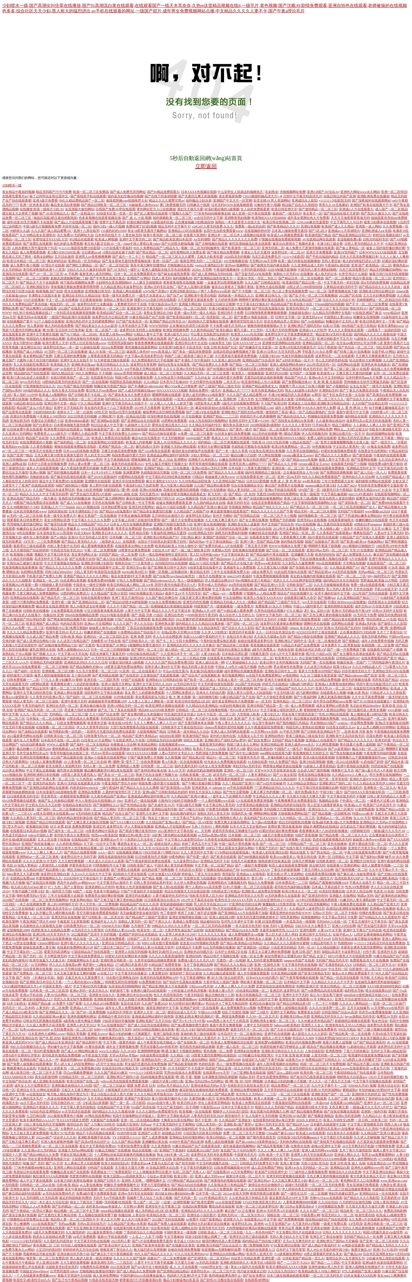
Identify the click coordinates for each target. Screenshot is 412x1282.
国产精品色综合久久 (291, 416)
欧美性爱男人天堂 (55, 343)
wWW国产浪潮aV (155, 291)
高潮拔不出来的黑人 (202, 459)
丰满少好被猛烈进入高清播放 (289, 395)
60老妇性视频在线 (232, 706)
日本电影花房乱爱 (235, 654)
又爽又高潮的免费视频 (70, 356)
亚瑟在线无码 (130, 1003)
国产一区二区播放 (338, 278)
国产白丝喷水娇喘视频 (177, 244)
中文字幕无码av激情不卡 (114, 883)
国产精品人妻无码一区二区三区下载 (120, 818)
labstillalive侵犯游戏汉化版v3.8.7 (367, 995)
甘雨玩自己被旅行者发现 (24, 563)
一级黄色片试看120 (380, 800)
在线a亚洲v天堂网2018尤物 (180, 632)
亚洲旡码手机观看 (242, 632)
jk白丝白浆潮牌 (170, 736)
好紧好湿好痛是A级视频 (126, 662)
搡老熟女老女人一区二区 (135, 844)
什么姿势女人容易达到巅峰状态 (241, 192)
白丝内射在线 (126, 1133)
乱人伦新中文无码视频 (261, 1116)
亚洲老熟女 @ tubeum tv (208, 788)
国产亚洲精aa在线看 (105, 421)
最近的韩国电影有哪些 (75, 1198)
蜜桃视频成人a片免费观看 (70, 749)
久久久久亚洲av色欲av (29, 589)
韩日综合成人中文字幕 (107, 425)
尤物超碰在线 (39, 477)
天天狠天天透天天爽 (129, 1167)
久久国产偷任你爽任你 (161, 598)
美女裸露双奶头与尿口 (151, 697)
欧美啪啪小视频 (21, 554)
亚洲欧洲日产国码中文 (290, 641)
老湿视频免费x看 (349, 239)
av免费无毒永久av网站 (18, 1250)
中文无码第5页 (283, 693)
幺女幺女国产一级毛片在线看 (371, 386)
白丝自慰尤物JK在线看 (290, 572)
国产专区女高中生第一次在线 (343, 395)
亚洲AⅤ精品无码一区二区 (125, 706)
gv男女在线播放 (24, 943)
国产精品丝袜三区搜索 (233, 645)
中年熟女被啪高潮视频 (134, 516)
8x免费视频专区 (150, 982)
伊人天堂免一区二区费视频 (98, 904)
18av (119, 800)
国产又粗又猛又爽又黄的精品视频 (118, 900)
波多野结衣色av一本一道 (60, 347)
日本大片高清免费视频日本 (358, 257)
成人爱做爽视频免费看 (97, 546)
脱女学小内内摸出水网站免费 (311, 429)
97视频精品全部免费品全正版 (28, 1219)
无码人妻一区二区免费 (99, 766)
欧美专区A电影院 (263, 1262)
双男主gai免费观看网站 (378, 1155)
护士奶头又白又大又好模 (43, 805)
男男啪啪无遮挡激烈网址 (24, 524)
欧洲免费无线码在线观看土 (63, 429)
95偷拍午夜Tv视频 (267, 205)
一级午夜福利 (109, 788)
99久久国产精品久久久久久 (153, 1254)
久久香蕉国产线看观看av (334, 533)
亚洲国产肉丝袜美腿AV (38, 844)
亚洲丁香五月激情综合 (128, 598)
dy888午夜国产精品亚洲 (186, 1142)
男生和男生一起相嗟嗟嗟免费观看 (65, 796)
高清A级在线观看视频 (318, 757)
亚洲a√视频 (37, 472)
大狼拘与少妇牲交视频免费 (177, 800)
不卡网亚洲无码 (55, 956)
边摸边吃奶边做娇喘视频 (204, 770)
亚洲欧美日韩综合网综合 (376, 291)
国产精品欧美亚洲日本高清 (172, 239)
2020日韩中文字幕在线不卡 (82, 878)
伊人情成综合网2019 (219, 580)
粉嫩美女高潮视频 (366, 317)
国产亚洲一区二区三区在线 (378, 1241)
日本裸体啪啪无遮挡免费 (71, 425)
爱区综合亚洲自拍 (260, 749)
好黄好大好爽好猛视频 (214, 446)
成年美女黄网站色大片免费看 (308, 218)
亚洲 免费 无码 (140, 636)
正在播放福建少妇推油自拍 (194, 222)
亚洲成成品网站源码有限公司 (149, 796)
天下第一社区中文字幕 (99, 844)
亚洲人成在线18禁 (222, 917)
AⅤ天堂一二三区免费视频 (41, 541)
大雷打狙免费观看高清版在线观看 (134, 727)
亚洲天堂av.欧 (136, 567)
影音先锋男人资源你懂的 (337, 498)
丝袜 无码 (269, 926)
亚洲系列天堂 (387, 952)
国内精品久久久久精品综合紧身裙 (200, 623)
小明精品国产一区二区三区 (306, 844)
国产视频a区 (351, 641)
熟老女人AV (220, 438)
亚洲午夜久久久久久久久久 (80, 943)
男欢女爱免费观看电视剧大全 (49, 1159)
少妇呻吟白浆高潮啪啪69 (113, 282)
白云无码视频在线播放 (219, 947)
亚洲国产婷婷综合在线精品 (138, 934)
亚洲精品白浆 (339, 1167)
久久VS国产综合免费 (104, 714)
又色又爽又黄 (338, 1107)
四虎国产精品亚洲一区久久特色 (227, 1068)
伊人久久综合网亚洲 (167, 636)
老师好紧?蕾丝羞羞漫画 (284, 826)
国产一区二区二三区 (351, 576)
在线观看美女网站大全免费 (134, 546)
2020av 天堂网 (202, 269)
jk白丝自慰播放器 (32, 744)
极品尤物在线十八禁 (219, 995)
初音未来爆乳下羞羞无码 (107, 654)
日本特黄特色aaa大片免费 (363, 377)
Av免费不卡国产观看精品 (204, 1219)
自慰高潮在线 (57, 511)
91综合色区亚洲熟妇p (44, 1111)
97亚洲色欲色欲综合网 (245, 904)
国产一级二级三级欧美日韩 (190, 550)
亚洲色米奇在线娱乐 (375, 364)
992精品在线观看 (81, 239)
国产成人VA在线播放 (75, 503)
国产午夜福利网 (305, 697)
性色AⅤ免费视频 (357, 887)
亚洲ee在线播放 (150, 490)
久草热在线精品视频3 (269, 611)
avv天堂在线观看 (314, 602)
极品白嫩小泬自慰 (243, 455)
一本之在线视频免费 (31, 904)
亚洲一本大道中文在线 (202, 718)
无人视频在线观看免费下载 (97, 1215)
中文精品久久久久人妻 (269, 796)
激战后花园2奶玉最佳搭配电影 (55, 218)
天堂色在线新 (363, 589)
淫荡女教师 (374, 736)
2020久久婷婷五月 (309, 1120)
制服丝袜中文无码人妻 (342, 321)
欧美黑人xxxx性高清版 (247, 334)
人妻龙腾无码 (158, 973)
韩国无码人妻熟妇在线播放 (305, 727)
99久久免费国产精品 (283, 762)
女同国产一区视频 (302, 373)
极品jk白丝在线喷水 (146, 438)
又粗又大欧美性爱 (210, 257)
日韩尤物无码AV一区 (66, 1103)
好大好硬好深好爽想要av (186, 1003)
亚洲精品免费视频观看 (246, 1090)
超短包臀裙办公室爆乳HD (283, 956)
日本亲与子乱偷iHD (174, 382)
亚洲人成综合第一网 (209, 662)
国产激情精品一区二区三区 (317, 209)
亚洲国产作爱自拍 (137, 1098)
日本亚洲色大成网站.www (46, 1034)
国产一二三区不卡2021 (293, 1262)
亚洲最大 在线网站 (342, 895)
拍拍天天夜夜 (193, 740)
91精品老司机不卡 (323, 943)
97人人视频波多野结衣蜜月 (152, 1172)
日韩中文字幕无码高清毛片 (302, 196)
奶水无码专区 (312, 369)
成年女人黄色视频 (36, 537)
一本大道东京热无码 (246, 926)
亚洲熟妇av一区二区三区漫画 (37, 857)
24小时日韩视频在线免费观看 (316, 900)
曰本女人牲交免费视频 (214, 766)
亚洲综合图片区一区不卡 (347, 434)
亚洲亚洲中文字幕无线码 (144, 308)
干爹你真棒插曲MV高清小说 (181, 1189)
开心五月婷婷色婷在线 (331, 360)
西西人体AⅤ (393, 1124)
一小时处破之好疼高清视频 (187, 990)
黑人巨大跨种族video (204, 554)
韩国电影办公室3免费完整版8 (67, 628)
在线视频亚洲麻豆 (129, 852)
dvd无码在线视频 (344, 572)
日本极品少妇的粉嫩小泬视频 (285, 1081)
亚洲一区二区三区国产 (389, 1003)
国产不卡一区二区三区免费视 (367, 304)
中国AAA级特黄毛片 (308, 606)
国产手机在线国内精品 (322, 257)
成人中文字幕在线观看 (36, 1180)
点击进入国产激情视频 (313, 770)
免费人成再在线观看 (321, 438)
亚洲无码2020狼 (276, 373)
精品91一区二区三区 (220, 757)
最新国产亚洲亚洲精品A (210, 429)
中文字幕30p (221, 589)
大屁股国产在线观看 (104, 1120)
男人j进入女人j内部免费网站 (74, 1064)
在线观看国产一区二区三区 (386, 563)
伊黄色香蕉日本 (80, 865)
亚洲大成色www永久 (299, 744)
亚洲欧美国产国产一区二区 (330, 1094)
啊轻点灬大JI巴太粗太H (351, 429)
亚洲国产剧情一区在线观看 (199, 1008)
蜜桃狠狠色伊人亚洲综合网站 (325, 710)
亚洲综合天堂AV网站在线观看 (38, 1090)
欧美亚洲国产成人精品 (42, 623)
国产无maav (292, 1159)
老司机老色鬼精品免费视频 (61, 1055)
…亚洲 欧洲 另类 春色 (357, 731)
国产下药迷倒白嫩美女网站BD (360, 516)
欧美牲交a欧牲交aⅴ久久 (166, 952)
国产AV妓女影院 (285, 775)
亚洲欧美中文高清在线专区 (345, 736)
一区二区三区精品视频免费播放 (347, 1189)
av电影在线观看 (353, 1245)
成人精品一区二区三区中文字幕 (187, 649)
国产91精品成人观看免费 (235, 611)
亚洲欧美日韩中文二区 (281, 671)
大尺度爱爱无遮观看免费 (195, 300)
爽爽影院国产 (363, 533)
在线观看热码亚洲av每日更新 (273, 1120)
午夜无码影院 (194, 995)
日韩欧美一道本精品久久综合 (188, 731)
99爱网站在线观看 (131, 477)
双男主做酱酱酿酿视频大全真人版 (345, 442)
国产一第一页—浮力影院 (127, 1103)
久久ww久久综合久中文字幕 (91, 874)
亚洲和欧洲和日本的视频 (41, 775)
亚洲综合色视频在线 (16, 934)
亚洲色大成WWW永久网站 (368, 779)
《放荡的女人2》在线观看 (117, 541)
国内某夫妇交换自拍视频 (125, 196)
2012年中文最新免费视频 (290, 529)
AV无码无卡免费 (364, 615)
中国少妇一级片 (331, 792)
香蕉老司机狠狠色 (311, 589)
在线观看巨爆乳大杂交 (300, 598)
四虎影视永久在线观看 (384, 602)
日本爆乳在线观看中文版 (328, 1124)
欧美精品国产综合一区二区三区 (119, 313)
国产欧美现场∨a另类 (175, 788)
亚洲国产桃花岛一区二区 (116, 446)
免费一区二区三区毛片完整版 (244, 1133)
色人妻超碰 (35, 326)
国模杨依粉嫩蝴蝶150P (42, 369)
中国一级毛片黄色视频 (235, 844)
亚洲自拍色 (194, 956)
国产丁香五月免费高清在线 (358, 390)
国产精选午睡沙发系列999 (137, 831)
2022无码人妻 (120, 1241)
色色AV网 (265, 667)
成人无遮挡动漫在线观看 (334, 524)
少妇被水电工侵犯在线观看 (385, 1258)
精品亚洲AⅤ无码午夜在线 (333, 334)
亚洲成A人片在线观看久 (356, 209)
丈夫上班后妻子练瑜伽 (53, 839)
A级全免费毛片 (262, 572)
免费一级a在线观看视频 (368, 585)
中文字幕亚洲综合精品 (379, 1172)
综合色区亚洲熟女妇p (378, 1254)
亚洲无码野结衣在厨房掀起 (308, 1068)
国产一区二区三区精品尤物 (186, 658)
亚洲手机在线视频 (277, 1034)
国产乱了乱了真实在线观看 (117, 710)
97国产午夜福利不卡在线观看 (142, 891)
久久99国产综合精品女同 (369, 403)
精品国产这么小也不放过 (34, 408)
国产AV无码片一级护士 (123, 269)
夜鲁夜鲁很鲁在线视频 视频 (183, 282)
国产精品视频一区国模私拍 (331, 813)
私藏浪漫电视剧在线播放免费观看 (219, 939)
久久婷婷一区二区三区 (248, 559)
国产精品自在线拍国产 (168, 718)
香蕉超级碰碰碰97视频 (176, 904)
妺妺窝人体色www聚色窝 (107, 628)
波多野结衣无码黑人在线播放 (140, 330)
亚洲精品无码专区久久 (327, 1016)
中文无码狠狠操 (173, 438)
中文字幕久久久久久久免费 (90, 520)
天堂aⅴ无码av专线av (123, 1055)
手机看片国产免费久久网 (44, 576)
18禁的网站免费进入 (74, 593)
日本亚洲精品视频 (284, 973)
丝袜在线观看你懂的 (95, 598)
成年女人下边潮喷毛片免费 (231, 796)
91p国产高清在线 (143, 1107)
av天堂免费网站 (242, 1172)
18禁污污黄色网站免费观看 (30, 602)
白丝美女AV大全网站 (96, 740)
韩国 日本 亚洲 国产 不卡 (237, 718)
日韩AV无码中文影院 (387, 611)
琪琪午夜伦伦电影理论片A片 (376, 684)
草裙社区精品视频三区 (76, 1155)
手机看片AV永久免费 (317, 351)
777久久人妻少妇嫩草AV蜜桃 (61, 680)
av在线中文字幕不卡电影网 (79, 369)
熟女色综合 (380, 1021)
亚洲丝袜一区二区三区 (288, 468)
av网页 (316, 395)
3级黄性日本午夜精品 (336, 490)
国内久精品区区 (62, 373)
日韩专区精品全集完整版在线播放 (356, 939)
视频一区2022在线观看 (343, 762)
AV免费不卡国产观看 (67, 1003)
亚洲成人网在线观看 (127, 291)
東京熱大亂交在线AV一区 (103, 244)
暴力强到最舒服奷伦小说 (169, 1098)
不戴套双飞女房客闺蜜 (73, 921)
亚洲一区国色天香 (267, 965)
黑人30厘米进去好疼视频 (87, 606)
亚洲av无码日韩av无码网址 (204, 1081)
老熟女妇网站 (43, 257)
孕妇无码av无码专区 (246, 766)
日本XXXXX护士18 (246, 343)
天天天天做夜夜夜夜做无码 (350, 218)
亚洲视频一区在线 (298, 839)
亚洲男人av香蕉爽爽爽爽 (93, 257)
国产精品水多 (394, 762)
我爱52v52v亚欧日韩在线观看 (155, 300)
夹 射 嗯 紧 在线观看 (327, 382)
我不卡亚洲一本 (206, 1120)
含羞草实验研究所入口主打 (278, 930)
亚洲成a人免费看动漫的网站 (335, 684)
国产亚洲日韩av (259, 1180)
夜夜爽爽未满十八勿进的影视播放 (75, 684)
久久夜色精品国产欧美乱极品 (211, 330)
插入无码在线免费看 (59, 326)
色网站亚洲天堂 (307, 986)
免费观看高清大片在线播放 (369, 960)
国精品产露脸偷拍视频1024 (328, 883)
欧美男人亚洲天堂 (259, 1254)
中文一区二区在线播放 (62, 300)
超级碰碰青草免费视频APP (107, 701)
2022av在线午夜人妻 (161, 1103)
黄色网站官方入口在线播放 (156, 209)
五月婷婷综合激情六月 (168, 516)
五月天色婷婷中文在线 (155, 1159)
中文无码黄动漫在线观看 (215, 684)
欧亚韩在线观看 (394, 930)
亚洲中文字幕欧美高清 (173, 1116)
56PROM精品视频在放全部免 (153, 1029)
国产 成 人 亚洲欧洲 (222, 399)
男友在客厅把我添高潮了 (299, 714)
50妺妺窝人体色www (143, 205)
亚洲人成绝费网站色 (362, 1159)
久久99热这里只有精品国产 (173, 377)
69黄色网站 (177, 857)
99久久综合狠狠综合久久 (28, 1047)
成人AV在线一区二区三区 (106, 351)
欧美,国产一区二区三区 (269, 844)
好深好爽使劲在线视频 (163, 416)
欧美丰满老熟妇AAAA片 (37, 1120)
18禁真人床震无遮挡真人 (78, 775)
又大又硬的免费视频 (74, 1262)
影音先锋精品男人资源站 (282, 321)
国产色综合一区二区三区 (356, 347)
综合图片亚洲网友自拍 (122, 978)
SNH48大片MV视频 (115, 926)
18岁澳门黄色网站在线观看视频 (174, 835)
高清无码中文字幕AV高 (51, 559)
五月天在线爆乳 (358, 1008)
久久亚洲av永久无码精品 (38, 1150)
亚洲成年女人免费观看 (239, 567)
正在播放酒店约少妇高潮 (357, 632)
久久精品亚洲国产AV (344, 567)
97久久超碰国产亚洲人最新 (361, 1271)
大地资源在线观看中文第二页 (104, 567)
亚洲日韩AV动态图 (292, 1116)
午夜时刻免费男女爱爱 (133, 1146)
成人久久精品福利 (283, 779)
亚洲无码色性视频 (196, 602)
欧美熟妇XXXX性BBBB (269, 218)
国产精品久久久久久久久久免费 (234, 239)
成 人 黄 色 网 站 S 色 (352, 408)
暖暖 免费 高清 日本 (141, 1085)
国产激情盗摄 (362, 455)
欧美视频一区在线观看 (195, 1111)
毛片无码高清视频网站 (313, 904)
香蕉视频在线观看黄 (264, 645)
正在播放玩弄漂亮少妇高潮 (188, 326)
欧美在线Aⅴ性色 (120, 723)
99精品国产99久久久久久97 (294, 688)
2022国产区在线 (350, 295)
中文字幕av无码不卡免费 (339, 917)
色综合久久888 (302, 1038)
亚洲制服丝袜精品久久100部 (71, 1085)
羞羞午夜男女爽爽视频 (226, 1025)
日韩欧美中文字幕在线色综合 (182, 727)
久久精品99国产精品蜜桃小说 (44, 870)
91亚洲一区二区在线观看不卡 (140, 671)
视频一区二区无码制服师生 (200, 248)
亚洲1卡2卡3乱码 (385, 1250)
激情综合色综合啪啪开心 (266, 1185)
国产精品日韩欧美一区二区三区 (104, 205)
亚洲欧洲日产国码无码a (304, 326)
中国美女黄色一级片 (56, 986)
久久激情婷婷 (75, 1232)
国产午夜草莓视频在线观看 (299, 978)
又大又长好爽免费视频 (379, 295)
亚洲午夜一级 (61, 602)
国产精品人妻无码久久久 (79, 541)
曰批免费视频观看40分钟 (232, 1167)
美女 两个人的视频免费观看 (144, 693)
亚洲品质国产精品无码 (23, 498)
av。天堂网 (203, 831)
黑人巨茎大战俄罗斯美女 (325, 805)
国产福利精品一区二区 (70, 442)
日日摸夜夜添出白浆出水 (162, 900)
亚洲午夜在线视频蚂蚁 (210, 524)
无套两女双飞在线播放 (200, 878)
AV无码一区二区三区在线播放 (65, 351)
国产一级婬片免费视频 (251, 865)
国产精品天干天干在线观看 (39, 282)
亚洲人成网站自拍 (184, 1228)
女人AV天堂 (176, 770)
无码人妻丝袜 (331, 261)
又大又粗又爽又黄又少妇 (289, 1180)
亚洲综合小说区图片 (201, 1215)
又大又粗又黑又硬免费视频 (29, 1133)
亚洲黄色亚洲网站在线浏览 (281, 343)
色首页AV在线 (383, 891)
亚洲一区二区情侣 (394, 192)
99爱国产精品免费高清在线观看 (36, 503)
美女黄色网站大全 (84, 554)
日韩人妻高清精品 (386, 1202)
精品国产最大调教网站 (108, 498)
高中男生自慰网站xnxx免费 (332, 701)
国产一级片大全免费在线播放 (183, 520)
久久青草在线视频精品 (303, 451)
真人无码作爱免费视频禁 (264, 960)
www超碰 (394, 710)
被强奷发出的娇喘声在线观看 (193, 451)
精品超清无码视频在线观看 (45, 1228)
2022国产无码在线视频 (168, 1219)
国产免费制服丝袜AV (297, 382)
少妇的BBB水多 (44, 412)
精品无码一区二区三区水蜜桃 (315, 511)
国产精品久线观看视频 (80, 852)
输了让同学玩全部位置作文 (49, 196)
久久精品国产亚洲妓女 (235, 1120)
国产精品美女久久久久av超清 (96, 326)
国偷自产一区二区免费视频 (166, 1258)
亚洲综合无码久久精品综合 (81, 295)
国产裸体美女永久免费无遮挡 (129, 395)
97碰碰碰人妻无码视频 (55, 585)
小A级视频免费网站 (288, 1254)
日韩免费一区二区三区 (157, 766)
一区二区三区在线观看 (293, 1094)
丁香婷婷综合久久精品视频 (142, 1232)
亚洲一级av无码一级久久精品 (195, 313)
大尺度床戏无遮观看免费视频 (236, 356)
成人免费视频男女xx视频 (246, 934)
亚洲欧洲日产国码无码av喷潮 (242, 412)
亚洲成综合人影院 (304, 200)
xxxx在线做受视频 (228, 1202)
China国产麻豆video (280, 1133)
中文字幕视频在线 (117, 459)
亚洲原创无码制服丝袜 (74, 498)
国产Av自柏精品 (312, 321)
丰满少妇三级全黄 (330, 244)
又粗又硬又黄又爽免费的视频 (200, 598)
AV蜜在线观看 (94, 1047)
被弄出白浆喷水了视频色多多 (294, 244)
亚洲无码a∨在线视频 (312, 520)
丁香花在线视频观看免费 (144, 628)
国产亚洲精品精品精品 (173, 1271)
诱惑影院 (228, 874)
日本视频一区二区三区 (244, 835)
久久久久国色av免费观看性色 (156, 1111)
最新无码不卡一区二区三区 (249, 1029)
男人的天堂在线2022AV (210, 904)
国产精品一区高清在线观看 (339, 978)
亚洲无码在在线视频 (65, 917)
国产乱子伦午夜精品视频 (69, 1280)
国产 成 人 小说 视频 (136, 218)
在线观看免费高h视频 (320, 874)
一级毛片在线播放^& (211, 576)
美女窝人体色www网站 (115, 334)
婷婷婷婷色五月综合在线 (80, 1250)
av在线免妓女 (36, 1094)
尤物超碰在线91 (299, 313)
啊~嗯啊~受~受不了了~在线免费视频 (134, 762)
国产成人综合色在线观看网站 (149, 1025)
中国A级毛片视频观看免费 (42, 226)
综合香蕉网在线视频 (37, 969)
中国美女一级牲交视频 (89, 585)
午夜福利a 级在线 (337, 265)
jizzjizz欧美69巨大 (134, 572)
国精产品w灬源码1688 (225, 1060)
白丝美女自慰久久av (340, 727)
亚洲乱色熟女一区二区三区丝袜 (81, 399)
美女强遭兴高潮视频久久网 (269, 1111)
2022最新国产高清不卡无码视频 (94, 934)
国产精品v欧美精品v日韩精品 (241, 943)
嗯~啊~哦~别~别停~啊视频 (244, 1081)
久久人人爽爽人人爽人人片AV (155, 723)
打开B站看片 (321, 425)
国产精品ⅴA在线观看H (115, 511)
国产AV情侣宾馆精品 (114, 1189)
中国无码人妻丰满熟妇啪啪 (317, 269)
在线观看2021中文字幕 (260, 1219)
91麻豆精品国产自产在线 (147, 317)
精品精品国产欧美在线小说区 (291, 304)
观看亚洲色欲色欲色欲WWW (290, 913)
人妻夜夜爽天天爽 (293, 537)
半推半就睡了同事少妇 (28, 891)
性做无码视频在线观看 (297, 356)
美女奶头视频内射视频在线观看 (312, 576)
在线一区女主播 (251, 956)
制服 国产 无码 (33, 1163)
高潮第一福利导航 (374, 1111)
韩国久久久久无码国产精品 (274, 1107)
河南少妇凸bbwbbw (58, 572)
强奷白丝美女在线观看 (174, 364)
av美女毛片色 (379, 1068)
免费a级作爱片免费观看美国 (96, 1193)
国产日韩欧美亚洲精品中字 (320, 731)
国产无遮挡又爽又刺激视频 (197, 196)
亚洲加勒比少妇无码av (282, 559)
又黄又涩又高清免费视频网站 (28, 658)
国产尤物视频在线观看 (211, 244)
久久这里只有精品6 (317, 667)
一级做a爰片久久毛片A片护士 (371, 1107)
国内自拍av (197, 541)
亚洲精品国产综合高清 (258, 360)
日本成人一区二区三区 (33, 917)
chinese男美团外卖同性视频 (223, 727)
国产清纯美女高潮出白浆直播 (292, 421)
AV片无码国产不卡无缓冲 (185, 1068)
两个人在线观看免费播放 (139, 688)
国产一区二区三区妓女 (109, 1085)
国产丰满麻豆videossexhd (145, 386)
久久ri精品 (150, 382)
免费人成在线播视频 (219, 1142)
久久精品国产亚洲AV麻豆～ (191, 796)
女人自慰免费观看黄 (255, 209)
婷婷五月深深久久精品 (205, 792)
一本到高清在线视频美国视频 (74, 313)
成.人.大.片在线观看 (183, 1267)
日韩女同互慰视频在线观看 (42, 1021)
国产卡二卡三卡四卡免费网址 (177, 641)
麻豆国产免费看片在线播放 (284, 485)
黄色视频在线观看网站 (141, 347)
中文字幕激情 (351, 1262)
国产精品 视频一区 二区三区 (162, 878)
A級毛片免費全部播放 (278, 835)
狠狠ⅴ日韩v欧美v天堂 (134, 835)
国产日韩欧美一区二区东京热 (103, 917)
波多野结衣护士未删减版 (95, 304)
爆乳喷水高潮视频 (70, 770)
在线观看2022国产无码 (203, 1150)
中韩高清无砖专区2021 (66, 550)
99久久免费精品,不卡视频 (93, 373)
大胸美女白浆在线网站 (177, 1120)
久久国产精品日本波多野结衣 (54, 490)
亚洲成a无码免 (365, 623)
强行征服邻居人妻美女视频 (366, 710)
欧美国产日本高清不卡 (379, 805)
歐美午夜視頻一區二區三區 (162, 235)
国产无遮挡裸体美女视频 (196, 723)
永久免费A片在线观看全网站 (369, 1219)
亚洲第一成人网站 (368, 226)
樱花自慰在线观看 (222, 1206)
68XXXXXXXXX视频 (171, 390)
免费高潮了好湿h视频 (141, 226)
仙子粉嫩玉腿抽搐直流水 (386, 408)
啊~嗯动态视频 (289, 434)
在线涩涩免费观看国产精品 (270, 503)
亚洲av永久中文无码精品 (326, 377)
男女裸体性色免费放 (288, 667)
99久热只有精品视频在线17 (32, 313)
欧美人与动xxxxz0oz (197, 969)
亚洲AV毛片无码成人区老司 (88, 537)
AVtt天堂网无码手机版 (358, 1146)
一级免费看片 (243, 606)
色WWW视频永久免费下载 (288, 546)
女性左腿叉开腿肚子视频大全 (166, 464)
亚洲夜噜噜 (333, 1051)
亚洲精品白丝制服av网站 (227, 1254)
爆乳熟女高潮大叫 (236, 425)
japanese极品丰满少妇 (320, 485)
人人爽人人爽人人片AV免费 (235, 986)
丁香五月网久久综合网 (317, 870)
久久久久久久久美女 (212, 934)
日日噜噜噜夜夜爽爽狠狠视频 (266, 313)
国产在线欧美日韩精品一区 (308, 567)
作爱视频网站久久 (49, 878)
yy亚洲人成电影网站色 (190, 399)
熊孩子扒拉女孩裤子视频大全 (157, 775)
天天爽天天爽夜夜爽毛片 (373, 356)
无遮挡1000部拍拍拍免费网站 (277, 494)
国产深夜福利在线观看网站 (371, 200)
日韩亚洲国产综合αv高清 (339, 1012)
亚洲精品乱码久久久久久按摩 (202, 1211)
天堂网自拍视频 (354, 563)
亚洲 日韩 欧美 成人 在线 (347, 1163)
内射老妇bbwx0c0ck (84, 788)
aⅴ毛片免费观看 (84, 1237)
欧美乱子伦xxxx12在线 (209, 749)
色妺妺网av (375, 541)
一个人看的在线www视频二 (84, 982)
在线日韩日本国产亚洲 (339, 196)
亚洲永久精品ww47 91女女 (372, 490)
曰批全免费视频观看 (71, 723)
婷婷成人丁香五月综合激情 (200, 874)
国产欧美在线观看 (223, 857)
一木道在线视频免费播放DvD (65, 1098)
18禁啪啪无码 (359, 831)
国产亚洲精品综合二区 (88, 602)
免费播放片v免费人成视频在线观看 (282, 1008)
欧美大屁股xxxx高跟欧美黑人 (124, 1176)
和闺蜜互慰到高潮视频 (121, 982)
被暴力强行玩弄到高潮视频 (388, 274)
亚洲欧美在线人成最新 (244, 524)
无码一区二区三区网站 (100, 809)
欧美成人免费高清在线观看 (110, 438)
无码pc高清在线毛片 (91, 1224)
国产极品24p (353, 1254)
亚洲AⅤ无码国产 (346, 252)
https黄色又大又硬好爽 (23, 874)
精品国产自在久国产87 (118, 813)
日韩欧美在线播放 (36, 611)
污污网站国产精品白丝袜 (184, 1180)
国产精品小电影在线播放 (305, 636)
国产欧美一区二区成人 (200, 680)
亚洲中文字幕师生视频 (42, 334)
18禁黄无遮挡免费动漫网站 (123, 667)
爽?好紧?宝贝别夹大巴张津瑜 (63, 330)
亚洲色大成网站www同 (367, 1167)
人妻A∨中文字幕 (329, 930)
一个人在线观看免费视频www (34, 1275)
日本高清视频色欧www (29, 511)
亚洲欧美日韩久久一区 (271, 295)
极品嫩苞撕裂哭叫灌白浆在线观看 (108, 770)
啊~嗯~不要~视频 (188, 1077)
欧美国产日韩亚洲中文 (271, 1172)
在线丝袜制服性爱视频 (180, 628)
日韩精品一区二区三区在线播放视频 (202, 710)
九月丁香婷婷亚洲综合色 (20, 1038)
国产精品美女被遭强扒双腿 (152, 511)
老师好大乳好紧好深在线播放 (209, 1224)
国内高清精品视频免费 (212, 1029)
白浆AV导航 (331, 326)
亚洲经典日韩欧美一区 (116, 960)
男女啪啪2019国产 (323, 723)
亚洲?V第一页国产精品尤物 (259, 541)
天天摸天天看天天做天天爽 (364, 1206)
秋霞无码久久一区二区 (337, 1215)
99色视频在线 (321, 446)
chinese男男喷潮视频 (127, 373)
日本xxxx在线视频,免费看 (81, 451)
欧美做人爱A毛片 (221, 990)
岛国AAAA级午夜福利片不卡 (204, 636)
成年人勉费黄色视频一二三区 (382, 865)
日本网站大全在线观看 (121, 848)
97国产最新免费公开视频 (145, 757)
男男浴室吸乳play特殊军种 (159, 1047)
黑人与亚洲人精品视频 (176, 485)
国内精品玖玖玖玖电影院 (341, 580)
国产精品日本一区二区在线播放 (301, 278)
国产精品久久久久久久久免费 (60, 567)
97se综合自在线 (260, 529)
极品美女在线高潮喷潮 (52, 606)
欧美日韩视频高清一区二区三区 (258, 995)
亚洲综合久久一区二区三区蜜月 (330, 809)
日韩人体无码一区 (209, 1124)
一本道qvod (321, 1103)
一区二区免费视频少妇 (84, 1068)
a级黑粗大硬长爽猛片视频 (81, 1021)
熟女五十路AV (158, 818)
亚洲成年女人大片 (103, 921)
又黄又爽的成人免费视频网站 (37, 593)
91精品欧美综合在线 (27, 403)
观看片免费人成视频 (337, 1042)
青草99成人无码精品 (212, 585)
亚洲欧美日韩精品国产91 (161, 537)
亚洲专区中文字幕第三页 (163, 1206)
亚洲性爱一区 (271, 1258)
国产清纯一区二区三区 (242, 623)
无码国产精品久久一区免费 (363, 1237)
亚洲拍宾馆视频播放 (34, 757)
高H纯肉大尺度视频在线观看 (208, 321)
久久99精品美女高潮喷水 (37, 235)
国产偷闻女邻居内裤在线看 (269, 265)
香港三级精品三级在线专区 (305, 736)
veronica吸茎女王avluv (297, 455)
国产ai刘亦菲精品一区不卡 (295, 360)
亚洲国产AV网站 (138, 278)
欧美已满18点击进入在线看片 (28, 377)
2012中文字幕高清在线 (197, 900)
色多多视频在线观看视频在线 (100, 218)
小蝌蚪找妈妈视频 (144, 749)
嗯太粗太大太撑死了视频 (20, 213)
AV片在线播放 (191, 416)
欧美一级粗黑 (310, 494)
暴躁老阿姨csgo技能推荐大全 (126, 200)
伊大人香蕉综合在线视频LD (95, 800)
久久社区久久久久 (113, 339)
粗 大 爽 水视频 (180, 697)
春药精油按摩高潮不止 (225, 1275)
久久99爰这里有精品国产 (315, 1021)
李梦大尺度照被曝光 (155, 1185)
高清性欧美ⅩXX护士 (349, 878)
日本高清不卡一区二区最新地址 (240, 1034)
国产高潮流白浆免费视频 (383, 395)
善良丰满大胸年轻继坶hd (148, 265)
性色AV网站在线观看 (334, 714)
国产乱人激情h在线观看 (151, 213)
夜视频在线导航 (37, 826)
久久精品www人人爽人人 (350, 775)
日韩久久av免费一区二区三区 (23, 628)
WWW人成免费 (57, 744)
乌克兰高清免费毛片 (266, 257)
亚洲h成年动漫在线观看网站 (382, 1262)
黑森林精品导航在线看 (39, 1254)
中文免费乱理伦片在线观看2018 (298, 1232)
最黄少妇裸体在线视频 (380, 222)
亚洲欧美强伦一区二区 (257, 658)
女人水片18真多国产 (135, 1219)
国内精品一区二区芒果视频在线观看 (224, 442)
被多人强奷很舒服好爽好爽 (385, 248)
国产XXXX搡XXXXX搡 (127, 822)
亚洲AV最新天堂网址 (116, 684)
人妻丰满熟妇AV (260, 775)
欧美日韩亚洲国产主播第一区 (264, 459)
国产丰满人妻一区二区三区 (55, 779)
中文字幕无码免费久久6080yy (120, 434)
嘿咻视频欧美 (140, 459)
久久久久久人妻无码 (296, 425)
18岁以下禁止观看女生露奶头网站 (229, 848)
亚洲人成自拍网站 (194, 1060)
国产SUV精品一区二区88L (79, 334)
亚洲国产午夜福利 (172, 1150)
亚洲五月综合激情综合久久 (354, 999)
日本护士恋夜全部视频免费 (47, 464)
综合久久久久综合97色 (338, 300)
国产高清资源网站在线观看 (178, 688)
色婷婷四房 (206, 1064)
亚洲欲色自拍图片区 (198, 952)
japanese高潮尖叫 (257, 779)
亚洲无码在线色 (44, 783)
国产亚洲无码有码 (315, 895)
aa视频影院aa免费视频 (195, 589)
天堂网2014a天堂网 (262, 261)
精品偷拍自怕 (209, 921)
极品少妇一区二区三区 (368, 749)
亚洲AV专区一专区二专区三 (257, 278)
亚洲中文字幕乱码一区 (178, 408)
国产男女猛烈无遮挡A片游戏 (90, 494)
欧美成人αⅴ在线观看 (310, 1133)
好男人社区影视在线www (88, 343)
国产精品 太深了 (314, 956)
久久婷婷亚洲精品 (69, 844)
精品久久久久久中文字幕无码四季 (44, 494)
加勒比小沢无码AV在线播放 (293, 274)
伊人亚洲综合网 (47, 1262)
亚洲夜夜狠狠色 (105, 999)
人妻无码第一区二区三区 (329, 1055)
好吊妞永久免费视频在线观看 (225, 762)
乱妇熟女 (271, 192)
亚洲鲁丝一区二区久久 (380, 788)
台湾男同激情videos (64, 1271)
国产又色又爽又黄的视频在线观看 (327, 615)
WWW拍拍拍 (158, 326)
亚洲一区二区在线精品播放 (140, 1120)
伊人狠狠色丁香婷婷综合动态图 (371, 1098)
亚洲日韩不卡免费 (230, 313)
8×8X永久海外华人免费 (318, 408)
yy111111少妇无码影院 (26, 1241)
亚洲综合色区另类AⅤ (310, 649)
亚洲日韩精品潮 (271, 744)
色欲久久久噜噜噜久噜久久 (223, 818)
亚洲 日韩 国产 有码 (306, 952)
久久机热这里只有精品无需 (248, 1198)
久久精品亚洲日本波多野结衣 (121, 287)
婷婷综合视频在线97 (387, 235)
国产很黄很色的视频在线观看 (225, 1180)
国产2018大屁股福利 (101, 477)
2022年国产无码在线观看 (370, 593)
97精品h (197, 477)
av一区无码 (263, 701)
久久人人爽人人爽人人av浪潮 (279, 1150)
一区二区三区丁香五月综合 (329, 308)
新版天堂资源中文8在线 (74, 1275)
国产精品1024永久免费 (242, 930)
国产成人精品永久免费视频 (135, 1271)
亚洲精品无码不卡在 (214, 861)
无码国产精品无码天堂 (332, 960)
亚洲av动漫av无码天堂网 (209, 468)
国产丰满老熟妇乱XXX (334, 965)
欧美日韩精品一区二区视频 (225, 1137)
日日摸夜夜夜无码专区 (23, 796)
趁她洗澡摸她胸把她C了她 (69, 278)
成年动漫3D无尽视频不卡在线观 (30, 222)
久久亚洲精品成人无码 (307, 265)
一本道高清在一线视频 (299, 921)
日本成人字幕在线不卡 (327, 887)
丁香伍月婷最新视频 (285, 870)
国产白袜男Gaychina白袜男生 (173, 576)
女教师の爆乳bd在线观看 (148, 990)
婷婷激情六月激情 (20, 675)
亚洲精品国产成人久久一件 (39, 1060)
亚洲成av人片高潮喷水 (344, 231)
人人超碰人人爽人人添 (369, 425)
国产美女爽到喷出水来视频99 (142, 714)
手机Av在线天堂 (385, 589)
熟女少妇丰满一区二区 (173, 1155)
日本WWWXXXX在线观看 (378, 252)
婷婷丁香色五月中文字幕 (199, 844)
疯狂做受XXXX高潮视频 (50, 1176)
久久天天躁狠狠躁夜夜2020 (307, 969)
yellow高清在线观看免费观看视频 (124, 1081)
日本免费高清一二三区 (291, 883)
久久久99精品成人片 (366, 667)
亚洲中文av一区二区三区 (381, 1103)
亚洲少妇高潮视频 (312, 762)
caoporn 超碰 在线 (125, 494)
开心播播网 (21, 1224)
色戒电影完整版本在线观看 (250, 446)
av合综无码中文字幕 (208, 218)
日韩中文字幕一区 (288, 317)
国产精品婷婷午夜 (89, 1042)
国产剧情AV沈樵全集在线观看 (221, 1280)
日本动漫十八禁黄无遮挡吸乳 (249, 468)
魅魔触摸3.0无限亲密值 (279, 904)
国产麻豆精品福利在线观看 (21, 1193)
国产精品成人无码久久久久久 (387, 1245)
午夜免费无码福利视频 (379, 753)
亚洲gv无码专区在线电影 (135, 1193)
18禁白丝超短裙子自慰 (118, 252)
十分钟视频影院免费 (329, 1206)
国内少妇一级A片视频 (109, 226)
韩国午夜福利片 (350, 788)
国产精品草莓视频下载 (273, 1146)
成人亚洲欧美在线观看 (49, 1081)
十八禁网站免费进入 (180, 693)
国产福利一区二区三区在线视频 (89, 697)
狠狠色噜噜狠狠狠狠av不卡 (266, 326)
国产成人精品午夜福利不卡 (320, 1245)
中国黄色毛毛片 (248, 757)
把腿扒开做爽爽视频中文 (121, 1185)
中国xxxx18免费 (209, 1012)
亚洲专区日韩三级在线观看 (248, 1237)
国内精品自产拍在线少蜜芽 (261, 1241)
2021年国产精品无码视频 (74, 386)
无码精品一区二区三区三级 (68, 714)
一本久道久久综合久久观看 (104, 861)
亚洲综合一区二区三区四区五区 (106, 636)
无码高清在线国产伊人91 (118, 718)
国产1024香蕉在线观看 (154, 451)
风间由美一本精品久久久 (236, 295)
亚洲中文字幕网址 (283, 1012)
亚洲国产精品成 (39, 1003)
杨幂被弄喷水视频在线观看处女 (183, 494)
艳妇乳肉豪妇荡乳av (343, 1193)
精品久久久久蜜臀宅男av (166, 200)
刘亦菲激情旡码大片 (356, 671)
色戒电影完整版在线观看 (390, 1189)
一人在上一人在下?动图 (146, 1237)
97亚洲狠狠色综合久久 (39, 386)
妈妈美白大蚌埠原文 (163, 589)
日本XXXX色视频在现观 (198, 192)
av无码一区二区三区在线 (24, 516)
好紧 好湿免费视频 (268, 921)
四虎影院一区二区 (219, 317)
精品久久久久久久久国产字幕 (272, 511)
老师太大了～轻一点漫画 (74, 412)
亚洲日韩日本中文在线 (191, 343)
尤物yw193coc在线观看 (326, 1198)
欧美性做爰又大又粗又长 (47, 960)
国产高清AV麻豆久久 (376, 213)
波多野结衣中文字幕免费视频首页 (289, 334)
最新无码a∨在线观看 (32, 317)
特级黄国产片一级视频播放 (213, 606)
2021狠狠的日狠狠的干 (358, 546)
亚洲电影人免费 (127, 766)
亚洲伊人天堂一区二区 (149, 1012)
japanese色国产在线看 (299, 960)
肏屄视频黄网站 (233, 675)
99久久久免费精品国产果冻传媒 (25, 304)
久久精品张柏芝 (208, 628)
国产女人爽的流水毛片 (26, 1098)
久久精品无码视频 (20, 559)
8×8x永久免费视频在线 (165, 602)
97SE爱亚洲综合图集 (285, 1245)
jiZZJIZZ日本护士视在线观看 (317, 632)
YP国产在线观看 (132, 680)
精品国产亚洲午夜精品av (139, 736)
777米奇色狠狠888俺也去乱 (32, 1167)
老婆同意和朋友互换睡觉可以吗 (235, 831)
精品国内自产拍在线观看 (32, 373)
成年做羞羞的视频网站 (239, 1146)
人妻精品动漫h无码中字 (340, 287)
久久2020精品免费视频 (324, 680)
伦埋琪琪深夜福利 (120, 343)
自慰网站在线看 (348, 364)
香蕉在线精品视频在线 (314, 775)
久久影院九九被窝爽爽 (298, 563)
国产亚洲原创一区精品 (253, 947)
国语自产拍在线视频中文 (295, 593)
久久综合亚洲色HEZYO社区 (274, 900)
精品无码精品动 (315, 749)
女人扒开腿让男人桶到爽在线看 (52, 913)
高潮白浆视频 (310, 226)
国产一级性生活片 (294, 1193)
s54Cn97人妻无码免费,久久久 (213, 226)
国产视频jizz (326, 598)
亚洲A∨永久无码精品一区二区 (306, 1167)
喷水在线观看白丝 (378, 990)
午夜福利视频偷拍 (226, 269)
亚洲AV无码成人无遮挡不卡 (200, 1038)
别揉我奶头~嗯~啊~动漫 (121, 490)
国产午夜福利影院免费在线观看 (148, 861)
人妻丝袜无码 (132, 235)
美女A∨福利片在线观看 (248, 1267)
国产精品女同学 (37, 688)
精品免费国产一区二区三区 (290, 1085)
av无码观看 (10, 1185)
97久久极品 (294, 611)
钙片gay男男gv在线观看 (108, 753)
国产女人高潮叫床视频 (193, 287)
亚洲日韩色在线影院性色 (147, 658)
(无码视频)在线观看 (118, 1202)
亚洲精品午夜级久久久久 (41, 1107)
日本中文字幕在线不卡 (237, 1107)
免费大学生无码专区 (188, 529)
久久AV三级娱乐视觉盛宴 (318, 675)
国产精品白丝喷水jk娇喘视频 (126, 602)
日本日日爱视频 (257, 481)
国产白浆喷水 (42, 425)
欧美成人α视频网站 (52, 395)
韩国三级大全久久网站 (243, 744)
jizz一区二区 (318, 291)
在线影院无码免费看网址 (371, 688)
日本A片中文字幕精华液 (287, 654)
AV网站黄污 (106, 416)
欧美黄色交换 (97, 723)
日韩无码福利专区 (376, 239)
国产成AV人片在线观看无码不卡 (257, 1189)
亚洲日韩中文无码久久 (315, 934)
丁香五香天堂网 (256, 546)
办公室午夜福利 (263, 723)
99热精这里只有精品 (225, 891)
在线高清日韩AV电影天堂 (120, 1068)
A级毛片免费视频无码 (48, 1232)
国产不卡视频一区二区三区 (251, 291)
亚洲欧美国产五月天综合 (153, 1021)
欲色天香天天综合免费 (68, 390)
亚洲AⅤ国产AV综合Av (323, 192)
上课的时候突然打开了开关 (121, 792)
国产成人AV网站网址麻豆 (79, 1051)
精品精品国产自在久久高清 (139, 904)
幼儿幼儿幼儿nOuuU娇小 (28, 887)
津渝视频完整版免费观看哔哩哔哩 (74, 287)
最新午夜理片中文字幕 (352, 412)
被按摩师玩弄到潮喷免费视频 (164, 412)
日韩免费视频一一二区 (23, 680)
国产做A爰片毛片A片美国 (373, 770)
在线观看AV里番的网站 (343, 865)
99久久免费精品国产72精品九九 (156, 248)
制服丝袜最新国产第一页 (102, 429)
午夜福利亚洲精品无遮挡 (168, 533)
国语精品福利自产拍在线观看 (326, 1219)
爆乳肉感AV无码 (147, 446)
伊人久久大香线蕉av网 (65, 965)
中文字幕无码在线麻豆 (131, 973)
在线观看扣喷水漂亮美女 (131, 1228)
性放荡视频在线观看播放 (20, 567)
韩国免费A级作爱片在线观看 (159, 783)
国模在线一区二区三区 (283, 1215)
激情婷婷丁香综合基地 (185, 973)
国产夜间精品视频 (105, 675)
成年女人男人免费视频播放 (125, 1008)
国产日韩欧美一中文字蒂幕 (135, 503)
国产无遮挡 (86, 645)
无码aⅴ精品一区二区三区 (376, 572)
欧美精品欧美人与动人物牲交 (176, 546)
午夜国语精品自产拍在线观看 (355, 1072)
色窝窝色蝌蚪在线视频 (85, 1176)
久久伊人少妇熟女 (214, 632)
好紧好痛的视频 (138, 222)
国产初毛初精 (185, 1163)
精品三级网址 (341, 425)
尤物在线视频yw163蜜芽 (257, 339)
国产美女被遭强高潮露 (271, 628)
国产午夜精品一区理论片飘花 (31, 1211)
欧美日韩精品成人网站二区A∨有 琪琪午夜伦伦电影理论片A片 (151, 585)
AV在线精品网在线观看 (318, 239)
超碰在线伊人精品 (167, 844)
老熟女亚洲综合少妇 (158, 313)
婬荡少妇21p (342, 667)
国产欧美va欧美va (353, 541)
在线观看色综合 (102, 377)
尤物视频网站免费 (292, 192)
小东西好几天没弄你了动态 (143, 839)
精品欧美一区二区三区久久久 (361, 1211)
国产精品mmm (220, 559)
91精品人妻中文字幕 (148, 334)
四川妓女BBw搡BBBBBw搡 (174, 1193)
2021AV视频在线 (88, 507)
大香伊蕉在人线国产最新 (221, 982)
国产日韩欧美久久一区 (138, 641)
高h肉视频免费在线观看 (157, 1077)
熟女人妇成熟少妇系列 (301, 390)
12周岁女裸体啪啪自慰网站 (372, 934)
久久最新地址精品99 (330, 421)
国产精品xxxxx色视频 (301, 459)
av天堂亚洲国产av (278, 1224)
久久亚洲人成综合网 (226, 360)
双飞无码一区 (217, 494)
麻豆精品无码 (199, 572)
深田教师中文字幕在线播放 (103, 693)
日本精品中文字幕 (297, 982)
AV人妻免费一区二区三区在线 (85, 762)
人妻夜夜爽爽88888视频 (300, 1202)
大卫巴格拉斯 (36, 1116)
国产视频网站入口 (106, 805)
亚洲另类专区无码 (211, 1228)
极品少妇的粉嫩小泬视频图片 (130, 1034)
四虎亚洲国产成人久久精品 (33, 848)
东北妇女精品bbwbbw (365, 706)
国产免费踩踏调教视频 (336, 472)
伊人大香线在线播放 (138, 826)
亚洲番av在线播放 (382, 908)
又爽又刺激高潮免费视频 (119, 451)
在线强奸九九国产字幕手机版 (263, 1060)
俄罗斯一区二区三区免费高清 (47, 1258)
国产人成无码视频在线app (136, 390)
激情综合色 (75, 1124)
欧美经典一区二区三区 (316, 1072)
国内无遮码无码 (185, 766)
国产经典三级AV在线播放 (352, 351)
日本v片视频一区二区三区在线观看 (248, 887)
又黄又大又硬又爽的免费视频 (269, 952)
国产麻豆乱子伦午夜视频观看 (112, 1254)
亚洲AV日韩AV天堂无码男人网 (278, 351)
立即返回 (206, 166)
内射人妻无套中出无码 (63, 546)
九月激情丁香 (140, 926)
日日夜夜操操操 (90, 300)
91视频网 (8, 278)
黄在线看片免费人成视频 (357, 744)
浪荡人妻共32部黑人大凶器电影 (249, 693)
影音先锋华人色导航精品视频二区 (79, 848)
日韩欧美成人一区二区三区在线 (221, 1232)
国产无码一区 (32, 956)
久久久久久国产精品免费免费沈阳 (169, 662)
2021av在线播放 (166, 1090)
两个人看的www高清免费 (203, 887)
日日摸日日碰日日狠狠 (219, 304)
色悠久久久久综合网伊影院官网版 (297, 580)
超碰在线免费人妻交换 (39, 947)
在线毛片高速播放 (244, 861)
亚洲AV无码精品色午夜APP (351, 611)
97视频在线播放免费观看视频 (280, 239)
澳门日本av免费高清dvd (296, 1206)
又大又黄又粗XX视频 (272, 567)
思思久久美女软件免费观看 (73, 999)
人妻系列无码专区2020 (207, 1116)
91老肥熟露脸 (364, 809)
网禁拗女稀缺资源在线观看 (282, 766)
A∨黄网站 (201, 559)
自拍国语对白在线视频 (171, 563)
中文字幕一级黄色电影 (119, 1042)
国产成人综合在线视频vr (113, 559)
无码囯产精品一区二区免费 (118, 554)
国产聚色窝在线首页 (261, 1137)
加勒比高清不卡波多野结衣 (341, 952)
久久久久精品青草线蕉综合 (153, 1094)
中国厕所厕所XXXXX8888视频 (324, 1159)
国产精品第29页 (193, 757)
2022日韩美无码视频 (82, 416)
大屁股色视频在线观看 (87, 1159)
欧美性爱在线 (365, 1215)
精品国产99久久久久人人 (270, 507)
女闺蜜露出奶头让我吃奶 (216, 999)
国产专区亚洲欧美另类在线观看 (89, 1228)
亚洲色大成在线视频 (270, 287)
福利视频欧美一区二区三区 (173, 218)
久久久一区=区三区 (33, 714)
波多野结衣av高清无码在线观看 (368, 421)
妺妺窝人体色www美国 (369, 839)
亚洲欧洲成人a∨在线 (376, 231)
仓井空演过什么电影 (353, 274)
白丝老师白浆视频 (73, 580)
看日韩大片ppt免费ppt (101, 390)
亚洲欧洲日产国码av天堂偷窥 (337, 1241)
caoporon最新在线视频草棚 (243, 1129)
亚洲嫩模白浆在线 (155, 1142)
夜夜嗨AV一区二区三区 (108, 308)
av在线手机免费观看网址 (263, 675)
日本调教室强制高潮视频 (219, 1077)
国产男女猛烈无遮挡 (371, 926)
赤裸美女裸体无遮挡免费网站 (362, 947)
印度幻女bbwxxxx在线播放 (347, 602)
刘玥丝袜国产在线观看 (387, 766)
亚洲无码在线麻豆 (138, 895)
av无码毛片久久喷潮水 (87, 930)
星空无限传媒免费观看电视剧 (97, 913)
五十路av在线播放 (264, 822)
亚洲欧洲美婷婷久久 (234, 1262)
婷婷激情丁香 (119, 990)
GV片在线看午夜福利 (116, 248)
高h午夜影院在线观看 (322, 537)
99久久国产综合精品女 (391, 973)
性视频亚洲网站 (240, 507)
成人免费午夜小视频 (24, 265)
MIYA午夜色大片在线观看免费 (350, 956)
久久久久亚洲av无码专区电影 (184, 369)
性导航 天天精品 (372, 978)
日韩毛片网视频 (303, 861)
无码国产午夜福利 (350, 511)
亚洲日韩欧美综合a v (184, 291)
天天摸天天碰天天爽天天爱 (305, 796)
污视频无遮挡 (258, 654)
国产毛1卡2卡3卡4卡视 (189, 1021)
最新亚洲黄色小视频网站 (79, 1038)
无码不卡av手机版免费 (109, 1198)
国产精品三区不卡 (394, 1137)
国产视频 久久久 (44, 654)
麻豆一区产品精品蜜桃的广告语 (312, 412)
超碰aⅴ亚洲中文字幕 (325, 1146)
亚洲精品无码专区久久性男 (244, 895)
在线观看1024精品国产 (346, 1103)
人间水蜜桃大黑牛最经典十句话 (34, 248)
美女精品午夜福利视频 (18, 192)
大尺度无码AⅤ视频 (305, 1224)
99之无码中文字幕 (127, 1060)
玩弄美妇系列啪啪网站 (124, 986)
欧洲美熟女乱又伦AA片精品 (345, 1025)
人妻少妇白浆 (210, 654)
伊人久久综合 (143, 623)
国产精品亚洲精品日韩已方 (351, 235)
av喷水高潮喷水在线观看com (53, 813)
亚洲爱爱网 (131, 472)
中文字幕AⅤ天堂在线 (73, 654)
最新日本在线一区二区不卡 (245, 1176)
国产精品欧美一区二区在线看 (350, 1034)
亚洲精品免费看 (89, 792)
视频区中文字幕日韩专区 (52, 554)
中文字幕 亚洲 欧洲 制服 (292, 1055)
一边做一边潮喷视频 (175, 1202)
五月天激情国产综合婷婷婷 (29, 550)
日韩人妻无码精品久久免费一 (388, 796)
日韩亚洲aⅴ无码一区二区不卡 (266, 908)
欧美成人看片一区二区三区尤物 (240, 680)
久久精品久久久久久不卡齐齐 (332, 982)
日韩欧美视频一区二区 (195, 775)
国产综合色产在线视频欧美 (200, 675)
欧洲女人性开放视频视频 (134, 887)
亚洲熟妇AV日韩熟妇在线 (164, 680)
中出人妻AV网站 (210, 1129)
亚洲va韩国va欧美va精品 (249, 589)
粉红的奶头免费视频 (68, 244)
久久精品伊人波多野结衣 (307, 908)
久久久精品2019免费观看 (101, 1003)
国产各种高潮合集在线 (150, 770)
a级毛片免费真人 (264, 649)
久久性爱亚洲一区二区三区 (295, 339)
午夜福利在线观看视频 (389, 455)
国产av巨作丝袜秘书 (270, 783)
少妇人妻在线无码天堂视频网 (44, 1124)
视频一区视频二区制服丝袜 (168, 572)
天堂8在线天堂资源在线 (389, 1034)
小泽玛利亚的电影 (253, 269)
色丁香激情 (168, 913)
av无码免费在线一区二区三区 (71, 1029)
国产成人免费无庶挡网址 (128, 192)
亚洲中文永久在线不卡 (76, 360)
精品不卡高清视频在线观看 (96, 1133)
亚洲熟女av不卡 (111, 839)
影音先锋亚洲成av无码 (267, 390)
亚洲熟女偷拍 (19, 1189)
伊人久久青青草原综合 (92, 727)
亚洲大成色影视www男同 (84, 459)
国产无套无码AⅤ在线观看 (253, 274)
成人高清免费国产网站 (267, 1167)
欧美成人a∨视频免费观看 (285, 235)
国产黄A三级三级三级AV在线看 (346, 369)
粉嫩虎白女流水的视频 (32, 529)
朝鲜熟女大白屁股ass (352, 1077)
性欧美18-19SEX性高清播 (270, 442)
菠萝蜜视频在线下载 (342, 291)
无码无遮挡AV (149, 494)
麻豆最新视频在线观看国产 (229, 511)
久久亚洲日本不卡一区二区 (179, 654)
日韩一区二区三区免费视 (189, 472)
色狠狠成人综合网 (123, 744)
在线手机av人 (342, 934)
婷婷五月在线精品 (275, 684)
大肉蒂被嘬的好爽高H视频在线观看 (251, 1228)
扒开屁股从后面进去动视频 (267, 969)
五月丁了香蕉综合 (390, 632)
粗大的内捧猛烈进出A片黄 (361, 261)
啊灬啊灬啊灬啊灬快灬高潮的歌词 (288, 1129)
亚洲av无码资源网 (347, 1116)
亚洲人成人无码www (209, 1176)
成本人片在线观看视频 (42, 468)
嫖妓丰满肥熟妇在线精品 (321, 826)
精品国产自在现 (37, 438)
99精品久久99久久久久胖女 (171, 926)
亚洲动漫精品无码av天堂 (208, 1085)
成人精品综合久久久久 (163, 779)
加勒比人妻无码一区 (132, 921)
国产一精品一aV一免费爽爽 (222, 593)
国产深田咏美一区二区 (354, 503)
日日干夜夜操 (327, 347)
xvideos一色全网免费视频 (355, 723)
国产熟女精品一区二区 (152, 252)
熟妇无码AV (358, 308)
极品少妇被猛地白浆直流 (181, 1280)
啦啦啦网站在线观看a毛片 (118, 908)
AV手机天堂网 (289, 731)
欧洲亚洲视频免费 (176, 330)
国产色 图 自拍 (49, 1038)
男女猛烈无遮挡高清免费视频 (146, 1064)
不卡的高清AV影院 (188, 870)
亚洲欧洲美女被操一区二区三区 (273, 1021)
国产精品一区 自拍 (241, 494)
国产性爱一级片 (197, 857)
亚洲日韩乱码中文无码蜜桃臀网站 (90, 321)
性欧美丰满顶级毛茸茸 (385, 429)
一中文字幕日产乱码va (186, 818)
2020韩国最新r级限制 (265, 425)
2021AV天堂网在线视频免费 (74, 969)
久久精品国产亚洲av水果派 (126, 1224)
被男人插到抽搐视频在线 (52, 675)
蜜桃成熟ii (349, 1090)
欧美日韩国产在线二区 (83, 1081)
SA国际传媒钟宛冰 (183, 1129)
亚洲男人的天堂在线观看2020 (312, 1155)
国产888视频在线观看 (253, 857)
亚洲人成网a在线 (14, 464)
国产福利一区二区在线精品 (89, 744)
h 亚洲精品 (285, 926)
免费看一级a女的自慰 (250, 226)
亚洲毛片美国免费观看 (304, 619)
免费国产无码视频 (282, 520)
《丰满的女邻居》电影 (47, 978)
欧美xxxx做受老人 (283, 857)
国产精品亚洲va (319, 572)
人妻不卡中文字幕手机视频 (153, 1262)
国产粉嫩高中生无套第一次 (258, 347)
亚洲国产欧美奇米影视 (148, 1245)
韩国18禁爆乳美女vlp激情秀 (383, 1232)
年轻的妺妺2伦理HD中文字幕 (379, 1090)
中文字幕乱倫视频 (334, 494)
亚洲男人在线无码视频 (131, 952)
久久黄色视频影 (41, 446)
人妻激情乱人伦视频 (53, 865)
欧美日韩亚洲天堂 (284, 209)
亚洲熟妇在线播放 (247, 1051)
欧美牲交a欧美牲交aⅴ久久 (31, 1280)
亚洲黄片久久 (233, 1219)
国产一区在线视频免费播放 (110, 749)
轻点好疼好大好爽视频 (365, 360)
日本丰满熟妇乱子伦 (83, 511)
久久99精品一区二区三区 (297, 818)
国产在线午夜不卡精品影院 (299, 848)
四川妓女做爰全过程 (251, 1271)
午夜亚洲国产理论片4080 (119, 783)
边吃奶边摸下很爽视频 (157, 870)
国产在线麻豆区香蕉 (180, 1245)
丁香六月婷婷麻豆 (356, 1051)
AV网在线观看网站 (97, 1116)
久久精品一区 (180, 1055)
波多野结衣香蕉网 (143, 364)
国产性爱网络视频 (364, 459)
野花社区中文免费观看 (246, 809)
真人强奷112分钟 (25, 395)
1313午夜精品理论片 (212, 1198)
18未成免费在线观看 (154, 1055)
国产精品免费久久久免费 (210, 364)
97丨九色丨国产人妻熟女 (65, 887)
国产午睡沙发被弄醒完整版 (201, 783)
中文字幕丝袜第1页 (235, 554)
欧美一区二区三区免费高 (91, 192)
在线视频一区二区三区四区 (55, 727)
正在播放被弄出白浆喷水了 (388, 835)
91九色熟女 (84, 779)
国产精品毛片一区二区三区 (60, 598)
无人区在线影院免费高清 (31, 364)
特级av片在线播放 (213, 490)
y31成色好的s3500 (113, 231)
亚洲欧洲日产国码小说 (123, 1077)
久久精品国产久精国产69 (191, 511)
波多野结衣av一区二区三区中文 (212, 1271)
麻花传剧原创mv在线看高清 (215, 408)
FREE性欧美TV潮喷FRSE (161, 852)
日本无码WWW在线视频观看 (232, 205)
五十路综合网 (81, 675)
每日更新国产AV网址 (111, 645)
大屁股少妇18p (269, 356)
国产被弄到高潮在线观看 (68, 477)
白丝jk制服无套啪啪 (282, 269)
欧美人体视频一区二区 (270, 1098)
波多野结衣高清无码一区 (270, 1068)
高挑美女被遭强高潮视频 (181, 490)
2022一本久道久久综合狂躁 (48, 1202)
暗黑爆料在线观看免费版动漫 (369, 1055)
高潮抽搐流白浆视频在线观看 (171, 606)
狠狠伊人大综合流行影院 (230, 1111)
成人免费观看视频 (33, 252)
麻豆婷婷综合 (57, 261)
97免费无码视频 (217, 809)
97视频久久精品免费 (82, 434)
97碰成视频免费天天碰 (230, 969)
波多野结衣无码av (198, 516)
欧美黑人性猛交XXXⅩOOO (262, 598)
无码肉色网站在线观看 (296, 1142)
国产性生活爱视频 (236, 792)
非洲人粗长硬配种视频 (57, 1142)
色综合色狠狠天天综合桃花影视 (187, 891)
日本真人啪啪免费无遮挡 (289, 231)
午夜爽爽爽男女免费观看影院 (295, 800)
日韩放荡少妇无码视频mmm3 (298, 1137)
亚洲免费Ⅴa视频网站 (269, 1042)
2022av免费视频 (112, 347)
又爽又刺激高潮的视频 (334, 697)
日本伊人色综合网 (359, 891)
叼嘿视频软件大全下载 (109, 865)
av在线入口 (105, 973)
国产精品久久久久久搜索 (226, 472)
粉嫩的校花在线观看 (263, 533)
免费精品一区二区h (43, 399)
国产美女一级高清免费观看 (192, 351)
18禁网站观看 (39, 684)
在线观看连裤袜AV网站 (174, 749)
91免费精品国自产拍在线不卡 (139, 632)
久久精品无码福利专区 (205, 425)
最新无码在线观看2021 (127, 464)
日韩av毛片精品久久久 (173, 1085)
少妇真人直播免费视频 (45, 762)
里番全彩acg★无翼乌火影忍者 (152, 1163)
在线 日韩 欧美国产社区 (220, 347)
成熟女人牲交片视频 (276, 1038)
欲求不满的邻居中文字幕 (332, 593)
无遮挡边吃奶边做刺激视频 (263, 377)
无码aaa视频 (66, 1224)
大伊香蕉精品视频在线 (252, 805)
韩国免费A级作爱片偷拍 (385, 464)
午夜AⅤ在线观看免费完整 (362, 852)
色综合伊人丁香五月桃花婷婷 (226, 1003)
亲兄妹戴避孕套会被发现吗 (139, 913)
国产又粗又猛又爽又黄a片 (20, 1142)
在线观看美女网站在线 (223, 658)
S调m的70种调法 (301, 684)
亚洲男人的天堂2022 (81, 1025)
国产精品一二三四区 (325, 1262)
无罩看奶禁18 (390, 1198)
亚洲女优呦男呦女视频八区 (188, 917)
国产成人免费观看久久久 (354, 554)
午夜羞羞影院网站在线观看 (291, 1103)
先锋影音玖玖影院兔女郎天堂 (248, 1085)
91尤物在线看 (257, 762)
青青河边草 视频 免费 (293, 1228)
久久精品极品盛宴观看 (219, 973)
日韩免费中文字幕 (153, 1068)
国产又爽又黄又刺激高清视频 (88, 822)
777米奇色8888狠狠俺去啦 (212, 213)
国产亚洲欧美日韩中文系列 (166, 567)
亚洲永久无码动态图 (210, 693)
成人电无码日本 (325, 274)
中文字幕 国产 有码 (16, 978)
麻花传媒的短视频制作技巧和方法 (150, 498)
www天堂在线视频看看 (97, 529)
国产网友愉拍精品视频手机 (66, 619)
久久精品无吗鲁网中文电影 (331, 313)
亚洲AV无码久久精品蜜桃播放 (353, 1228)
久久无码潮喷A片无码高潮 (39, 1198)
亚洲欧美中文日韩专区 (121, 1159)
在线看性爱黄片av (15, 196)
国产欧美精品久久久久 (283, 226)
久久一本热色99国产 (259, 1232)
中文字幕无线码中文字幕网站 (174, 1124)
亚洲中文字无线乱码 (68, 408)
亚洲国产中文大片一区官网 (232, 200)
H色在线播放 (25, 533)
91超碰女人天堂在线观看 (371, 339)
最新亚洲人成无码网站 (95, 274)
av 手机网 (71, 274)
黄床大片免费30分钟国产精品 (319, 671)
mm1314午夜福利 (360, 494)
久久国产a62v (346, 485)
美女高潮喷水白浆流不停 (47, 459)
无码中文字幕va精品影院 (388, 1051)
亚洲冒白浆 (287, 999)
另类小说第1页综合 (314, 1163)
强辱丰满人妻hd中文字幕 (162, 667)
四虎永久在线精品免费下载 (52, 1237)
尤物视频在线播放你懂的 (97, 1271)
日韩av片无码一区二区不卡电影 (335, 913)
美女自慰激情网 (46, 1077)
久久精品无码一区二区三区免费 (207, 373)
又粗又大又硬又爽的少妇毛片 (82, 1090)
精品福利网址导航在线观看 (147, 339)
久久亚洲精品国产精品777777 (358, 598)
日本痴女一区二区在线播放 (45, 718)
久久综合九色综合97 (282, 1271)
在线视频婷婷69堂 (257, 231)
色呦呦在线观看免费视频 (325, 416)
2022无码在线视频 (264, 434)
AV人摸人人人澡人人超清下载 (171, 403)
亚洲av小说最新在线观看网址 (105, 757)
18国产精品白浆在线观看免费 (343, 619)
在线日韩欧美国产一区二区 (69, 377)
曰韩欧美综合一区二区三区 (63, 736)
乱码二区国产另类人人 (189, 1172)
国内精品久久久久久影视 (123, 399)
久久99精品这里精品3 (302, 783)
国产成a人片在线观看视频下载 (76, 222)
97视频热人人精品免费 (259, 593)
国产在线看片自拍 (82, 559)
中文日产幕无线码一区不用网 (178, 1107)
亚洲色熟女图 (164, 623)
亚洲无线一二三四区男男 (101, 680)
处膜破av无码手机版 (98, 1060)
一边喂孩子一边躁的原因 (382, 330)
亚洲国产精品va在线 (390, 809)
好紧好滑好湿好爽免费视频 (278, 831)
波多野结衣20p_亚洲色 (247, 1224)
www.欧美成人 (161, 351)
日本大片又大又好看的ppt (248, 826)
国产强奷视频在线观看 (63, 472)
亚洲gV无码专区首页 (270, 1124)
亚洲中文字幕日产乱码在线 (362, 930)
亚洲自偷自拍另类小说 (73, 1254)
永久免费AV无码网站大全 (75, 235)
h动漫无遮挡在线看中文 (205, 567)
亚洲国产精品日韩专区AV (167, 321)
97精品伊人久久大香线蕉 (388, 693)
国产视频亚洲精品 (321, 1116)
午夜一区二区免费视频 (100, 550)
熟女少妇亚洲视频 (89, 490)
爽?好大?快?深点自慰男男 (225, 978)
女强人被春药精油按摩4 (128, 779)
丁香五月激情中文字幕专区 (367, 921)
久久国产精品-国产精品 (162, 1038)
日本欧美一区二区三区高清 (48, 990)
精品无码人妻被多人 (65, 529)
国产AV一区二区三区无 (46, 274)
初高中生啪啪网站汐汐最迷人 (133, 1116)
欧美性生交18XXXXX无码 (233, 900)
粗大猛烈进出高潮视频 (150, 1250)
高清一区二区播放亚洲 (324, 641)
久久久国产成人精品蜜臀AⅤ (51, 231)
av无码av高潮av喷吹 (212, 835)
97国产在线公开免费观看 (132, 619)
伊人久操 (144, 718)
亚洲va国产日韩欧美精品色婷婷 (164, 792)
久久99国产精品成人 (390, 477)
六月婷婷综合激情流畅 (231, 529)
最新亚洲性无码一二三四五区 (201, 261)
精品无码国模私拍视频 (295, 822)
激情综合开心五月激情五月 (345, 1258)
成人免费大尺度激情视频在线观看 (310, 248)
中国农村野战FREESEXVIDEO (336, 1038)
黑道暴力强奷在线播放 (80, 710)
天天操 (234, 339)
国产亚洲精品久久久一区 (57, 1012)
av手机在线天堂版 (95, 1055)
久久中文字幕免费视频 (368, 697)
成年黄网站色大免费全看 (187, 252)
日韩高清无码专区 (85, 908)
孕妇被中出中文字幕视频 (65, 1047)
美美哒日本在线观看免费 (31, 1172)
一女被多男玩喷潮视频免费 (223, 282)
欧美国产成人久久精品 (337, 226)
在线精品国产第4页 (85, 839)
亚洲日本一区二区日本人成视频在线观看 (237, 235)
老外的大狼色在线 (223, 736)
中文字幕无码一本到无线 (341, 282)
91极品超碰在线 (181, 559)
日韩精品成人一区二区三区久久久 (320, 399)
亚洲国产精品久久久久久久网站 (86, 576)
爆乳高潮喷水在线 (42, 649)
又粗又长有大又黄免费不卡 (85, 978)
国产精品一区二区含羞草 (271, 429)
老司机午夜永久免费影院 (72, 835)
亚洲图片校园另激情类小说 (172, 524)
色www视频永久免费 (157, 529)
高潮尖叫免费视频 (23, 416)
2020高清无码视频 (237, 257)
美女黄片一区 (312, 213)
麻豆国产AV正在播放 (240, 1211)
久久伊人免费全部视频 (190, 883)
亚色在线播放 (337, 844)
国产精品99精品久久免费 (41, 1155)
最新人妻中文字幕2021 (389, 1150)
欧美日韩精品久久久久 (113, 364)
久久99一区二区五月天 (262, 1016)
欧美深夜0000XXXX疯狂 (287, 438)
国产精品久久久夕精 (282, 464)
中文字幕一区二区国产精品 (214, 865)
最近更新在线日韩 (194, 779)
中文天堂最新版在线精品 (62, 563)
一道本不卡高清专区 (355, 529)
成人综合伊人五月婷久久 (237, 615)
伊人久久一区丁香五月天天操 (329, 1081)
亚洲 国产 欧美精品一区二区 (371, 265)
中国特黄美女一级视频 (180, 1232)
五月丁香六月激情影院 (355, 1150)
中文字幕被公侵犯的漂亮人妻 (281, 710)
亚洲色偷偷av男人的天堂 (326, 1267)
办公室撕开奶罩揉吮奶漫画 (195, 619)
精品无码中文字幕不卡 (174, 226)
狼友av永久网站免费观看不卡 (353, 973)
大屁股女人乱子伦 (250, 736)
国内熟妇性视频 (292, 541)
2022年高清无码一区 (320, 364)
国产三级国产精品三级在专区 (219, 386)
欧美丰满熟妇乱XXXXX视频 (286, 1267)
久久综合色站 (328, 1202)
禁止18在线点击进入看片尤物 (112, 1094)
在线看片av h (294, 1060)
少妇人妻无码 (83, 572)
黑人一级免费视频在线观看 (235, 1064)
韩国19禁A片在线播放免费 (134, 377)
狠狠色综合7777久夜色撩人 (134, 563)
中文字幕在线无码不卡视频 (346, 796)
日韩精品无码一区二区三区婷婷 (82, 1077)
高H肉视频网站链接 (380, 434)
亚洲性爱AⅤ (55, 589)
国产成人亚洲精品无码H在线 (212, 274)
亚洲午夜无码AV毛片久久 (64, 632)
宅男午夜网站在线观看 (133, 809)
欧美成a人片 (353, 805)
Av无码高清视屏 (206, 1262)
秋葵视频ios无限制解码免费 (221, 1250)
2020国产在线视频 (15, 900)
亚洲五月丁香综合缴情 (326, 1237)
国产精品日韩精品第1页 (293, 1003)
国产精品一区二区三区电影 (248, 364)
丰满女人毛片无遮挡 (255, 252)
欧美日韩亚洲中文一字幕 (377, 321)
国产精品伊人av (297, 1124)
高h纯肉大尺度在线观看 (130, 874)
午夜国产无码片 (266, 848)
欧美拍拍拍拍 (325, 554)
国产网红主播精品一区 (82, 265)
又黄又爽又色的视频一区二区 (271, 792)
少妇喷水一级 (12, 185)
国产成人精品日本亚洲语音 (54, 1042)
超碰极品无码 (171, 1133)
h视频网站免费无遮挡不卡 (146, 645)
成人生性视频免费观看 (253, 973)
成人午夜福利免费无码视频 (79, 468)
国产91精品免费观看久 (163, 192)
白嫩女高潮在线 (230, 459)
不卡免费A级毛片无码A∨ (228, 326)
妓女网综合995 (31, 347)
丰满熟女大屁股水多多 (44, 295)
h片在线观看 (358, 559)
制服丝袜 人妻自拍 (131, 1215)
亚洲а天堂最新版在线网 (391, 723)
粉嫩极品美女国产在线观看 (69, 1172)
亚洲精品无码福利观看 (46, 662)
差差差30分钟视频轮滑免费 (199, 943)
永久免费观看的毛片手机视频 (152, 360)
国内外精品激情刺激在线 (74, 818)
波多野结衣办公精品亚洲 (110, 317)
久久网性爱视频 (327, 744)
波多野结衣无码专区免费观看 (212, 1155)
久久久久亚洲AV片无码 (39, 861)
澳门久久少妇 (185, 1029)
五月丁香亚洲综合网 (197, 965)
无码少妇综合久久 (187, 1094)
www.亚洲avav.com (393, 1180)
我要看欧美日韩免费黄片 (24, 520)
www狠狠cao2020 (377, 511)
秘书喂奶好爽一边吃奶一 (67, 731)
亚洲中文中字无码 (295, 995)
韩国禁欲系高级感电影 (125, 382)
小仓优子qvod (320, 939)
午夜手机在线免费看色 (320, 1029)
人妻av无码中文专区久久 (176, 753)
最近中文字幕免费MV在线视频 (61, 481)
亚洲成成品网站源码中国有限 (168, 455)
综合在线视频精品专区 (247, 485)
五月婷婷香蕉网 (226, 300)
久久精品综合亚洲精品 (202, 706)
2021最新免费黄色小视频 (65, 1116)
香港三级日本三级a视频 (300, 498)
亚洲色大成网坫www (145, 1189)
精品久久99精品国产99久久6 (88, 524)
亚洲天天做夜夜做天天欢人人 (285, 680)
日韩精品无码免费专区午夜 (259, 1163)
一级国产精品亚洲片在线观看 (70, 317)
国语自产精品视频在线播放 (326, 1047)
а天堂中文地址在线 (109, 1064)
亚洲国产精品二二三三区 (220, 416)
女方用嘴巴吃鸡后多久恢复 (274, 399)
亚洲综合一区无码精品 (84, 261)
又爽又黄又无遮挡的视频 (354, 373)
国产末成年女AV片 (161, 805)
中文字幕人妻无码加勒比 (78, 1107)
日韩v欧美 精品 (71, 636)
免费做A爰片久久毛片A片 (196, 960)
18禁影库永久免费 (207, 403)
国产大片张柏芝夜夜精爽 (274, 697)
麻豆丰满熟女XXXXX (161, 481)
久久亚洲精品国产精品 (228, 481)
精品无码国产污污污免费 (53, 192)
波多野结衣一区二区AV (288, 252)
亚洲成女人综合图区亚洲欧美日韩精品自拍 (319, 403)
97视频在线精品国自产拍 (221, 870)
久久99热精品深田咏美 (194, 481)
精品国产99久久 (295, 377)
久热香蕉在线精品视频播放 (223, 839)
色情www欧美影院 (267, 563)
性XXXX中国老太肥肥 (72, 1120)
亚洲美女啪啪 (320, 1228)
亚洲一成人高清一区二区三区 (237, 1047)
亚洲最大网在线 (189, 304)
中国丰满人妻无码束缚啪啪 (173, 865)
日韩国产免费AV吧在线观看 (115, 209)
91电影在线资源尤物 (103, 1280)
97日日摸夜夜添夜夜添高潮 (103, 611)
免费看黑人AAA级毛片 (50, 434)
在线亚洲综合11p (379, 1163)
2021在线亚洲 (119, 1267)
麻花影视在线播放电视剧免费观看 (204, 1090)
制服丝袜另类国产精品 (110, 386)
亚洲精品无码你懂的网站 (187, 1137)
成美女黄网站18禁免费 (332, 706)
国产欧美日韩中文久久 (114, 1245)
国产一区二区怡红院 (114, 265)
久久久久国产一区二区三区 (319, 1211)
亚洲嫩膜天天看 (302, 554)
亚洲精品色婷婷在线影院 (288, 805)
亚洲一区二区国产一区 (101, 330)
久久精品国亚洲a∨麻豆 (49, 1016)
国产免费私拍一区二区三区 (32, 973)
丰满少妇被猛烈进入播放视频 (229, 308)
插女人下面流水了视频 (86, 1202)
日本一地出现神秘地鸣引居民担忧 (163, 554)
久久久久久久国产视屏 (129, 1258)
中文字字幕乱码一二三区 (24, 952)
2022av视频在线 (187, 498)
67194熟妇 (385, 1159)
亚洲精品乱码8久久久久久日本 (86, 662)
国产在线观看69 (218, 1172)
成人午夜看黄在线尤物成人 (156, 1042)
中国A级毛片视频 (188, 805)
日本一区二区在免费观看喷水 (135, 274)
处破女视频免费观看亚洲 (174, 503)
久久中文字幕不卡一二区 (329, 1085)
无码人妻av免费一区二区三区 (89, 464)
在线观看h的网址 (257, 1280)
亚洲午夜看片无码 (74, 701)
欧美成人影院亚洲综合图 (270, 852)
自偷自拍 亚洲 (53, 615)
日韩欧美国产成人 (140, 865)
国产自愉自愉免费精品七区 (57, 645)
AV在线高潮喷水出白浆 (162, 1167)
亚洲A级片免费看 (45, 200)
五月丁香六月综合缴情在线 (241, 1038)
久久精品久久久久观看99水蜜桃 (286, 943)
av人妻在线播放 (91, 1185)
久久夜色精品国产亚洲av (108, 796)
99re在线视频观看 (328, 563)
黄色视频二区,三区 (46, 1245)
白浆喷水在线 (300, 1146)
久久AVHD (128, 1051)
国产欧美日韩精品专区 (314, 973)
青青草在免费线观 (128, 529)
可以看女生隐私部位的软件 (209, 334)
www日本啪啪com (15, 459)
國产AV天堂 (54, 1163)
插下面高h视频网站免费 (77, 282)
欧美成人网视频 (106, 239)
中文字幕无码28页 (390, 468)
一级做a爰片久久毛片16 (387, 831)
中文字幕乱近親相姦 (40, 770)
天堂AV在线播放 (361, 550)
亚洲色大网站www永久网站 (360, 192)
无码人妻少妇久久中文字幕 (289, 1237)
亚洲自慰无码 (19, 421)
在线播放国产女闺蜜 (390, 1228)
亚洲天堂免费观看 (319, 252)
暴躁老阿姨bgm (71, 1060)
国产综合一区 (263, 688)
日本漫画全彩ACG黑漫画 (54, 533)
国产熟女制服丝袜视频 (346, 753)
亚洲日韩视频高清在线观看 (249, 438)
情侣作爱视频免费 (46, 1051)
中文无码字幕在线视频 (18, 727)
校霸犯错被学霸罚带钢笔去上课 (282, 1047)
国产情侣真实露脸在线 (268, 308)
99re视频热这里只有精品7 (253, 580)
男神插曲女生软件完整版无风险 (366, 382)
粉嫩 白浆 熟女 (357, 693)
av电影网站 (290, 675)
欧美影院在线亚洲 (107, 572)
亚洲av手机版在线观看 (281, 490)
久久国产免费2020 (154, 1003)
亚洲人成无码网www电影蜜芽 (203, 395)
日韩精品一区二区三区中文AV (374, 965)
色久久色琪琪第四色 (168, 995)
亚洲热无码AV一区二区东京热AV (241, 1215)
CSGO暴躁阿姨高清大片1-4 (262, 196)
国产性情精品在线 (246, 516)
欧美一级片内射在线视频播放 (299, 261)
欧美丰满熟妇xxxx (391, 326)
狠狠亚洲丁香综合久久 (116, 1250)
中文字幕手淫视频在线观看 (372, 1081)
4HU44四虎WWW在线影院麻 (121, 1129)
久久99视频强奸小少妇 (23, 507)
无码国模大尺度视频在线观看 (285, 809)
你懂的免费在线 (370, 913)
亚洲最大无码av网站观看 (178, 446)
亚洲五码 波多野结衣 (108, 826)
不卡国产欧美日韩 (274, 403)
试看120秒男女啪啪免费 (187, 848)
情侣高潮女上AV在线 (381, 619)
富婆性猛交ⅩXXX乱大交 (50, 239)
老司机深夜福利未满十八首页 (44, 269)
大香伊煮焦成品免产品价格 (183, 930)
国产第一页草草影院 (333, 779)
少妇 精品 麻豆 (190, 537)
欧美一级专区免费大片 (118, 295)
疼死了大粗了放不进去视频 (197, 913)
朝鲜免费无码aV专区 (31, 895)
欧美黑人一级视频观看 (248, 373)
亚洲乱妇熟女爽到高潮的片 (194, 1016)
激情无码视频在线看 (356, 680)
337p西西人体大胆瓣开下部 (361, 1060)
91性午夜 (369, 952)
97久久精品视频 (89, 403)
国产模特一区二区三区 (147, 649)
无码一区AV (306, 947)
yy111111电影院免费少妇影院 (79, 248)
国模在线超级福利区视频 (115, 857)
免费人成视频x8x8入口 (73, 649)
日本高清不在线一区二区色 (60, 740)
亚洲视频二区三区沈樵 (58, 671)
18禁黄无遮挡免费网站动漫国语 (213, 1055)
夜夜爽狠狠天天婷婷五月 (310, 753)
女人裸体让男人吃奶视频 (82, 1163)
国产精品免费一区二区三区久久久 (343, 835)
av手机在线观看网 (240, 788)
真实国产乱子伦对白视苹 (238, 1150)
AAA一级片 (106, 852)
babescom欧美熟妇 (287, 1025)
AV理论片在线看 (52, 265)
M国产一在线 (82, 891)
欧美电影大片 (60, 364)
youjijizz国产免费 (198, 438)
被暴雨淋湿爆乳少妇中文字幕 (256, 999)
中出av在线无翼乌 (175, 671)
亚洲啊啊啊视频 (148, 1051)
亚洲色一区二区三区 (238, 770)
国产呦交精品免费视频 (223, 252)
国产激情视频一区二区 (351, 870)
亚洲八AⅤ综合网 (344, 926)
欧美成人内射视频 (139, 442)
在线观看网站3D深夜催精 (106, 442)
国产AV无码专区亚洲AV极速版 (106, 658)
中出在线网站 (232, 598)
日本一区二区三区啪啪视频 (110, 649)
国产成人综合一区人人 (370, 472)
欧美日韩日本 (187, 1103)
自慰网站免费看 (31, 572)
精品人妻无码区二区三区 (245, 490)
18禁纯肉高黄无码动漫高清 (61, 382)
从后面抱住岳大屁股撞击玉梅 (41, 926)
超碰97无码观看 (296, 1185)
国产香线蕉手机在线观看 (88, 196)
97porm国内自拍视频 (329, 304)
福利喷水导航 (354, 990)
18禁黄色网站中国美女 (101, 831)
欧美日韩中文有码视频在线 (279, 662)
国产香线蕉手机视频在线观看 (334, 1142)
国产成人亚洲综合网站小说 (35, 641)
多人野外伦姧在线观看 (105, 485)
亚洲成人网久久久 (347, 1155)
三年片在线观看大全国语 (65, 895)
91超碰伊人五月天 (137, 425)
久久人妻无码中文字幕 (197, 852)
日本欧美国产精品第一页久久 (303, 1258)
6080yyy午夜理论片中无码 (112, 1029)
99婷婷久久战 (19, 231)
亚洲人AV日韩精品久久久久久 (175, 442)
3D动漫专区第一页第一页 (114, 213)
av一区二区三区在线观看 (60, 1146)
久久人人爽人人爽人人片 (44, 852)
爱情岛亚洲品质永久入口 (169, 425)
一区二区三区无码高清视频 (211, 926)
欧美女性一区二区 (150, 930)
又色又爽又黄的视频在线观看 (328, 1176)
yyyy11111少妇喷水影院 (146, 1072)
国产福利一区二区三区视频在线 (59, 809)
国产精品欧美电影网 (182, 1064)
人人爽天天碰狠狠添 (147, 282)
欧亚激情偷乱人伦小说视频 (260, 382)
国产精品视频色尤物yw (86, 667)
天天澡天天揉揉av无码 (270, 636)
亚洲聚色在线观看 (98, 481)
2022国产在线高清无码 (74, 308)
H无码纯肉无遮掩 (88, 813)
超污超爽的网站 (307, 693)
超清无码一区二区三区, (229, 775)
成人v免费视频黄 (302, 706)
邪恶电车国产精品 (385, 680)
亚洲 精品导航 (139, 533)
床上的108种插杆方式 (62, 904)
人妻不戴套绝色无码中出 (170, 895)
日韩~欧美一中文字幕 (273, 1155)
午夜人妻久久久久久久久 (232, 723)
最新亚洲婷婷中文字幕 (162, 1008)
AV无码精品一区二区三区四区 (185, 308)
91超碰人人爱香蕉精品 (319, 766)
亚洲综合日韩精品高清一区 (121, 943)
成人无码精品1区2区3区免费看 (157, 1211)
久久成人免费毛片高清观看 (45, 1025)
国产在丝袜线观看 (374, 567)
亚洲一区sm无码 (288, 477)
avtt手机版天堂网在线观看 (143, 369)
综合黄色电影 (160, 1228)
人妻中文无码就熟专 (258, 1025)
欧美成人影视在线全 (152, 908)
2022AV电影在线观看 (115, 615)
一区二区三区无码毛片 (326, 1275)
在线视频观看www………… (178, 744)
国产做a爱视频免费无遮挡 (189, 1025)
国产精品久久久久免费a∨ (333, 455)
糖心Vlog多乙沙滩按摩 (180, 386)
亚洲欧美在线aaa (83, 364)
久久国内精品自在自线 (209, 503)
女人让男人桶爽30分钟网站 (375, 727)
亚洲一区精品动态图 (131, 416)
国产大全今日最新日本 (286, 1029)
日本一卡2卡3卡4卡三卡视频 (101, 472)
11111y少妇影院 (293, 257)
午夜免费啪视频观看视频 (271, 576)
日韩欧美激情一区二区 (332, 861)
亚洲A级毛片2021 (176, 334)
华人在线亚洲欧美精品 (381, 878)
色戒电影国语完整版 (155, 472)
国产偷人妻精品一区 (350, 248)
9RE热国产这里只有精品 (358, 326)
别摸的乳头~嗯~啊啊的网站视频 (254, 813)
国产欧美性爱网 (202, 1202)
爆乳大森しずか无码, (249, 330)
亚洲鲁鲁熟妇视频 (237, 218)
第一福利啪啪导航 (205, 697)
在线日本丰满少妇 (239, 636)
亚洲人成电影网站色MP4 (287, 364)
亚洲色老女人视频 (258, 939)
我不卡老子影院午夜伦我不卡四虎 (90, 589)
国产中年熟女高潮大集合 (107, 278)
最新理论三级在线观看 (29, 546)
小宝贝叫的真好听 (48, 1250)
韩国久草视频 (76, 1034)
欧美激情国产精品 (318, 235)
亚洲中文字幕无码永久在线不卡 (125, 403)
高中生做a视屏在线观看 (19, 839)
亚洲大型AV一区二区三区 (333, 688)
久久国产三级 (337, 1098)
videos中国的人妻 (40, 835)
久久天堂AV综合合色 (153, 848)
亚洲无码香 (383, 740)
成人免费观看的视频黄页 (225, 779)
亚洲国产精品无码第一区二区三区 (38, 710)
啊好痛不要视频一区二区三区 (261, 982)
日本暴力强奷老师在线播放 (73, 1180)
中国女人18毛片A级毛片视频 (235, 667)
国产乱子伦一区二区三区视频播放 (313, 295)
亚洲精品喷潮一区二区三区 (192, 1159)
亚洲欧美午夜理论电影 (200, 295)
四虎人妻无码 (161, 278)
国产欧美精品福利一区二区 (185, 317)
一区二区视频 (317, 1193)
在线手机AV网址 (383, 351)
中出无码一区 (338, 969)
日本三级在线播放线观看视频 (288, 1275)
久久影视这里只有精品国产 (227, 1185)
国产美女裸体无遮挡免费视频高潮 (126, 261)
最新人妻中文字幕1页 (334, 459)
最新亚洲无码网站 (212, 744)
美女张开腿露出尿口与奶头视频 (382, 1038)
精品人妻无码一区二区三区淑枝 (36, 701)
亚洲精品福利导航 (164, 809)
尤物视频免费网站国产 (294, 813)
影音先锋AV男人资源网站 (271, 200)
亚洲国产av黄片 (149, 1133)
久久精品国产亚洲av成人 (163, 822)
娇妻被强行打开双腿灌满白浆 (140, 1280)
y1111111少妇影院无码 (334, 200)
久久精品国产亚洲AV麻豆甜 (207, 507)
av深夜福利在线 (162, 222)
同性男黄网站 (289, 917)
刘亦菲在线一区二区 (76, 226)
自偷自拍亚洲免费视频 (184, 1250)
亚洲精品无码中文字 (361, 468)
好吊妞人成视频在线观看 (79, 1245)
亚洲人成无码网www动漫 (319, 1150)
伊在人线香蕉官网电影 (214, 1103)
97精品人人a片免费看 (35, 1206)
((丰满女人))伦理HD (51, 416)
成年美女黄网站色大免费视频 (233, 701)
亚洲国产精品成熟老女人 (259, 386)
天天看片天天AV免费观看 (291, 939)
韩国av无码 (365, 895)
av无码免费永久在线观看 (282, 895)
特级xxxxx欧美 (362, 813)
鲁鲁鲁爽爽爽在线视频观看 (154, 343)
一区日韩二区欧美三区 (371, 1120)
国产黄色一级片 (240, 429)
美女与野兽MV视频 (27, 343)
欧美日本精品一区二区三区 (26, 261)
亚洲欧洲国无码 (37, 287)
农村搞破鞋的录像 (156, 1129)
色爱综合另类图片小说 (47, 421)
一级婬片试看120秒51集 (166, 1081)
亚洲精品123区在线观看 (185, 231)
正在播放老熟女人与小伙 (301, 472)
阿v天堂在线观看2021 (227, 908)
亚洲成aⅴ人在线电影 (250, 874)
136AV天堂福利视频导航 (385, 1077)
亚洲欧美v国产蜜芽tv (238, 1124)
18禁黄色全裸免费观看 (134, 550)
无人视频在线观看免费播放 (325, 468)
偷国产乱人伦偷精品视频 (56, 800)
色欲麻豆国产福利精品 (66, 658)
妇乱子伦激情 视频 (235, 1012)
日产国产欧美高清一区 (132, 321)
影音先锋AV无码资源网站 (322, 1090)
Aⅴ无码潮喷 (201, 239)
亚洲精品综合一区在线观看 (378, 1193)
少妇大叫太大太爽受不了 (312, 926)
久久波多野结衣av (186, 861)
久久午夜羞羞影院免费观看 (264, 727)
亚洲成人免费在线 (185, 921)
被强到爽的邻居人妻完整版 (221, 1241)
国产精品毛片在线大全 (237, 563)
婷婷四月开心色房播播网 (258, 416)
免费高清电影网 (395, 1211)
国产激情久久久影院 (392, 623)
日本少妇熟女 (16, 1003)
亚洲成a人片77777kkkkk (57, 507)
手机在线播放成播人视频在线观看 (323, 559)
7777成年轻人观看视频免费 (308, 1172)
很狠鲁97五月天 (342, 770)
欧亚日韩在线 (307, 857)
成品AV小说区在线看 (171, 507)
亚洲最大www (97, 1034)
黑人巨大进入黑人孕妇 (281, 934)
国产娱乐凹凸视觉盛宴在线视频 (312, 1077)
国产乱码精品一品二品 (68, 1206)
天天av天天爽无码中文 (299, 1241)
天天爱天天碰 (184, 1262)
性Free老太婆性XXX (244, 710)
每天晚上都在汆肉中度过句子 (68, 1094)
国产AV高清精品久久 (54, 213)
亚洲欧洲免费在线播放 (373, 196)
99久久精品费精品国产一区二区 (81, 200)
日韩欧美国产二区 (299, 585)
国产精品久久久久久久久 (355, 740)
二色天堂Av (231, 382)
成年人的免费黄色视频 (377, 641)
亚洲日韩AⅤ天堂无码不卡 (51, 934)
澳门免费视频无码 (173, 205)
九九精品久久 (372, 1116)
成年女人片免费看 (26, 740)
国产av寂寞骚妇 (339, 749)
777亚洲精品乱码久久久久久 (274, 788)
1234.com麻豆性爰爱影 (312, 222)
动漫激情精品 (214, 930)
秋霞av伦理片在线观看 (125, 412)
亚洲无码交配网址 (141, 507)
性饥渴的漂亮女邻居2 (179, 714)
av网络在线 (102, 779)
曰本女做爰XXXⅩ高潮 (164, 874)
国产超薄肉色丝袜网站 (391, 895)
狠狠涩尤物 (380, 818)
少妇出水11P (161, 550)
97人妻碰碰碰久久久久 (242, 662)
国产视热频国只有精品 (292, 723)
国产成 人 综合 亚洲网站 (169, 459)
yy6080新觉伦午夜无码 (201, 615)
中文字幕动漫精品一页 (222, 541)
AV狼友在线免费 (378, 446)
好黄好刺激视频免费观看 (338, 451)
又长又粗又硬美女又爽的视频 (75, 973)
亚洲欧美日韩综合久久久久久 (282, 1051)
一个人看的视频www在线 (216, 800)
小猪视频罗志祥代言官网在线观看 (129, 1090)
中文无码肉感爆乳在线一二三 (217, 1163)
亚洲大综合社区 (388, 1085)
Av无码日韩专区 (184, 684)
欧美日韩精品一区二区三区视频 (343, 986)
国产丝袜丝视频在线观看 (341, 1111)
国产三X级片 (259, 1012)
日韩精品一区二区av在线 (37, 1185)
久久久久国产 (122, 623)
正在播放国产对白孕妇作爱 (26, 619)
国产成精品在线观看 (32, 731)
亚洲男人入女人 (312, 1025)
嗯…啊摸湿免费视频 (230, 1016)
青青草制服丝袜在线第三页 (70, 753)
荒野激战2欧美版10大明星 (378, 580)
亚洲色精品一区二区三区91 (292, 701)
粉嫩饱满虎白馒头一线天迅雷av (121, 1038)
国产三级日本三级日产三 (111, 947)
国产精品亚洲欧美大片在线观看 (164, 986)
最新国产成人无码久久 (215, 688)
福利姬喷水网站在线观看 (373, 481)
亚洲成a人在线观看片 (320, 740)
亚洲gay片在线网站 (97, 623)
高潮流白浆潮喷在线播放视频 (347, 908)
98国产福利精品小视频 (71, 485)
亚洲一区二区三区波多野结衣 (257, 1206)
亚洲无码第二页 (273, 248)
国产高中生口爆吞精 (243, 753)
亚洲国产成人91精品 (27, 351)
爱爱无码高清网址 (57, 952)
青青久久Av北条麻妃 (333, 205)
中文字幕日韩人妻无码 (218, 805)
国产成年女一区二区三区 (66, 831)
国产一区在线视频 (95, 382)
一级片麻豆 (49, 498)
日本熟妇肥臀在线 (114, 507)
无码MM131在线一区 (331, 921)
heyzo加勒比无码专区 (360, 1016)
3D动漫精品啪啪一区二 (251, 990)
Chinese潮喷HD (48, 943)
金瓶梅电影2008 (18, 930)
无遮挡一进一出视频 (230, 960)
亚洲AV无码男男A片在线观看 (277, 1211)
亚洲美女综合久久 (102, 995)
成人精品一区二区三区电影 (163, 373)
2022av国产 (44, 1137)
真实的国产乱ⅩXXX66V (261, 818)
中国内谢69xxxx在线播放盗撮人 (143, 1275)
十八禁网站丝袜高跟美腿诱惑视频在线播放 (124, 1155)
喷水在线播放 (74, 291)
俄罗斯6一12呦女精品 (98, 965)
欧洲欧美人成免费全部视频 (261, 891)
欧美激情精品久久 (229, 619)
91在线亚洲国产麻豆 (367, 313)
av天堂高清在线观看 (76, 1111)
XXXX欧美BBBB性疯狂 (384, 986)
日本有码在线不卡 (108, 235)
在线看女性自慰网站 (372, 451)
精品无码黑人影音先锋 (197, 667)
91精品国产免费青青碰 (165, 965)
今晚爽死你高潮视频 (94, 1267)
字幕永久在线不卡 (362, 883)
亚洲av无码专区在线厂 (160, 287)
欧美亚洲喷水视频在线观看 (164, 706)
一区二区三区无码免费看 (327, 1185)
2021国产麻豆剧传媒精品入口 (31, 999)
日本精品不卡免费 (188, 947)
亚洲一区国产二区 (165, 261)
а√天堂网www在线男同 (387, 1008)
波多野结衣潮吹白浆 (55, 874)
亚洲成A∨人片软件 (313, 330)
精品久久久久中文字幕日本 (171, 611)
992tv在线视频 (305, 524)
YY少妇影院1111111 (126, 1137)
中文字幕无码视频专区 (196, 1167)
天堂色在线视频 (103, 503)
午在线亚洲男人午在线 (128, 740)
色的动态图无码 (71, 623)
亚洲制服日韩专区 (98, 291)
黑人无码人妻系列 (339, 589)
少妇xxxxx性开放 (201, 986)
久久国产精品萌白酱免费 (211, 485)
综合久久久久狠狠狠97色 (133, 969)
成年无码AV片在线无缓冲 (373, 606)
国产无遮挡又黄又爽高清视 (57, 1215)
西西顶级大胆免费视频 (211, 753)
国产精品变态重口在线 (363, 1064)
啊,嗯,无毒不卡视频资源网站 (181, 1051)
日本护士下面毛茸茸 (290, 1250)
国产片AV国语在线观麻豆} (372, 701)
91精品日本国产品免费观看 (300, 645)
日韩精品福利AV (348, 658)
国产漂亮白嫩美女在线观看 (307, 1098)
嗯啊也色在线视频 (316, 623)
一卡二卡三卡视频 (325, 1003)
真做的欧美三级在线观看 (198, 1034)
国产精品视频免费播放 (306, 1111)
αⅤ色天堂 (100, 412)
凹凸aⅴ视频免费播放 (77, 1072)
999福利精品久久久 (36, 390)
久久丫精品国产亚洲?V (238, 783)
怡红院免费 (384, 347)
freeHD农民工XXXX (255, 870)
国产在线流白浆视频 (40, 883)
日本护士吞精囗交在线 (231, 952)
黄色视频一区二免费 (217, 1051)
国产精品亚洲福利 (289, 369)
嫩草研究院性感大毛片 (246, 321)
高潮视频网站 (310, 917)
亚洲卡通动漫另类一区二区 (367, 844)
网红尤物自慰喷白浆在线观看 (88, 870)
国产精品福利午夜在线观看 (270, 554)
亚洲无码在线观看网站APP (159, 978)
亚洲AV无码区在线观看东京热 (78, 783)
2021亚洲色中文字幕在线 (175, 831)
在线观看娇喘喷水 (341, 520)
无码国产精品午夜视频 (288, 740)
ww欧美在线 (311, 481)
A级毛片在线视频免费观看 (240, 403)
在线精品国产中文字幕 (113, 1107)
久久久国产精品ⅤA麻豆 (111, 1072)
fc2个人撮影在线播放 (49, 321)
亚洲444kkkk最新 (77, 421)
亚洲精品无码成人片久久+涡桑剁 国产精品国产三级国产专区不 (255, 602)
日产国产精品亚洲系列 (369, 1042)
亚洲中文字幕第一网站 (387, 438)
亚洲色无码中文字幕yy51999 (249, 421)
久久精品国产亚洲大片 (383, 904)
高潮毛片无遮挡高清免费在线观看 (111, 731)
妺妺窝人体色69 (137, 351)
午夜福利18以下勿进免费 (141, 485)
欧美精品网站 (147, 744)
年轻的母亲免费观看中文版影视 (380, 485)
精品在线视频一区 (145, 1150)
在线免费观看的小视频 (36, 442)
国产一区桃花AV (83, 213)
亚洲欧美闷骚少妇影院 (97, 563)
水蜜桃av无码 (221, 550)
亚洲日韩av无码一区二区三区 (327, 550)
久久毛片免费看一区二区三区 (96, 671)
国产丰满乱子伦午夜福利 (192, 360)
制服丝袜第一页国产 (351, 662)
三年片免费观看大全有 (337, 481)
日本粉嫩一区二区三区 (125, 537)
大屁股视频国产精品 (151, 731)
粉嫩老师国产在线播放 (100, 632)
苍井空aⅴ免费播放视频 (375, 1012)
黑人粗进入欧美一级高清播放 (91, 1258)
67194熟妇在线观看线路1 (233, 852)
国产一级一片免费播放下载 (346, 649)
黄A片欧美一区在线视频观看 (182, 762)
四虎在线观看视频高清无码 (332, 839)
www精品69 (391, 313)
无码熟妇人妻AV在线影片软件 (152, 947)
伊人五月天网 (110, 1219)
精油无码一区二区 (62, 304)
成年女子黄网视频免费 (122, 1047)
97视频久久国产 (180, 213)
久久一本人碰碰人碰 (324, 529)
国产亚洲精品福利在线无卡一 (215, 278)
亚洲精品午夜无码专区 (114, 1016)
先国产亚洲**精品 (20, 455)
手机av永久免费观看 (218, 1189)
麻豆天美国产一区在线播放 (97, 516)
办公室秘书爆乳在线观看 (316, 658)
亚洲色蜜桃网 (243, 688)
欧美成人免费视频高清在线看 (232, 1042)
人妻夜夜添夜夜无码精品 (105, 356)
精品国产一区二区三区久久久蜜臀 (170, 257)
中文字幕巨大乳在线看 (336, 1137)
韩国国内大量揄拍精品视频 (45, 339)
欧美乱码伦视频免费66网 (303, 1042)
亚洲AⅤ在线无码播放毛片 (297, 347)
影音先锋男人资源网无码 (63, 766)
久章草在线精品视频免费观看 (155, 960)
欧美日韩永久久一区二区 (299, 891)
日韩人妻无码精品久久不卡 (363, 244)
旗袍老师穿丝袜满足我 (274, 861)
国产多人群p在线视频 (168, 887)
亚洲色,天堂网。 (133, 1180)
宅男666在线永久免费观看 (182, 1072)
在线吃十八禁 (12, 1155)
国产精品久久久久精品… (37, 723)
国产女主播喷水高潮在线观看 (354, 654)
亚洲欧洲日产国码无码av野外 (225, 740)
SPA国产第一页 (309, 490)
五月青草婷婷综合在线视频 (283, 1090)
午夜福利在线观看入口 (258, 1250)
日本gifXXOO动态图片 (262, 978)
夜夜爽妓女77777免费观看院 (111, 1172)
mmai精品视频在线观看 (116, 1211)
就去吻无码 (317, 865)
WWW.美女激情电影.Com (255, 408)
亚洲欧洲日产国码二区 (335, 783)
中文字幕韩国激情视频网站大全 (314, 503)
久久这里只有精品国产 (73, 641)
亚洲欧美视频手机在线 (94, 1137)
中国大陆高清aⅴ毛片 (162, 304)
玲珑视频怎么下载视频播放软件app (361, 757)
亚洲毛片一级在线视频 (140, 800)
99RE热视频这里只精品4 (146, 593)
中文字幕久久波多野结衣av (183, 839)
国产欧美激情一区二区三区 (240, 248)
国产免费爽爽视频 (291, 1219)
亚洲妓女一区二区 (46, 580)
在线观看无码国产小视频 (348, 464)
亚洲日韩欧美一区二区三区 (383, 1224)
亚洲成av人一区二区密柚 (334, 818)
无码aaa (145, 1124)
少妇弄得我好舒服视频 (118, 1021)
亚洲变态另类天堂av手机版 (367, 848)
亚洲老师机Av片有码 (100, 887)
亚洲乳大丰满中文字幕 (152, 813)
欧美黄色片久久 (286, 658)
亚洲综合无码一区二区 (62, 706)
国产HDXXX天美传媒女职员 (364, 792)
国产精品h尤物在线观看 (159, 434)
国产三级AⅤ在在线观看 (203, 412)
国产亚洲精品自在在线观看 (140, 421)
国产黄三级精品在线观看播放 (50, 939)
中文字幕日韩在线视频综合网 (317, 788)
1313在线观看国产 (44, 1224)
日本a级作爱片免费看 (227, 377)
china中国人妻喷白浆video (141, 244)
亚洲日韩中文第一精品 (60, 403)
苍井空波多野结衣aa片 (32, 753)
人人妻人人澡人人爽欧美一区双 (150, 701)
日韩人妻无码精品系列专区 (152, 883)
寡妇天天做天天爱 (190, 209)
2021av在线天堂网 (235, 1193)
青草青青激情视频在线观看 (208, 464)
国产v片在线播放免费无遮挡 (152, 1241)
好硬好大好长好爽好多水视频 (126, 956)
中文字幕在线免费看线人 (86, 956)
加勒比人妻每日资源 (118, 300)
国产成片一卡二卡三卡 (128, 257)
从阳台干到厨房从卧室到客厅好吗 (162, 541)
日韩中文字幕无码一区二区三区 (278, 615)
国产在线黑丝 (129, 675)
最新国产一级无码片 (286, 213)
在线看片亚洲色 (194, 235)
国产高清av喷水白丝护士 (92, 1142)
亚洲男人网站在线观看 (70, 1167)
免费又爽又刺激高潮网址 (232, 822)
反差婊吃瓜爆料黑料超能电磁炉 (377, 982)
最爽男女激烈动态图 (370, 498)
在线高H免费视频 (194, 1206)
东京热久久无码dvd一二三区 (256, 1094)
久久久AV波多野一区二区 (327, 1008)
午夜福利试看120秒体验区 (255, 369)
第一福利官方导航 (58, 891)
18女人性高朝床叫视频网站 (207, 421)
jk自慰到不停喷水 (119, 1012)
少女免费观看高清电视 (66, 611)
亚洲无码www (312, 317)
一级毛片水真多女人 (150, 295)
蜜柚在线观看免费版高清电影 (75, 446)
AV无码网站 (38, 965)
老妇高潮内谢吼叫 (183, 813)
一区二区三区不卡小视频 (278, 516)
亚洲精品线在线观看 (24, 598)
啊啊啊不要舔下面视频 (324, 546)
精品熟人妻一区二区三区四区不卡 (74, 1219)
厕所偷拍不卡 (234, 1116)
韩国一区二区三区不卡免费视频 (322, 1064)
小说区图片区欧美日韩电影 (202, 1133)
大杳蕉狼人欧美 (248, 714)
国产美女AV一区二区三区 (116, 775)
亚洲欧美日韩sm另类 (295, 1016)
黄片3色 (257, 878)
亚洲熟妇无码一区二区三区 (160, 1060)
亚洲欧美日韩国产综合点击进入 (219, 1245)
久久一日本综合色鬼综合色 (275, 632)
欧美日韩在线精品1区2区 (192, 701)
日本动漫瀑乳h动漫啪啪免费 (56, 792)
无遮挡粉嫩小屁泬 (202, 1098)
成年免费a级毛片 (306, 792)
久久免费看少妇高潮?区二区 (70, 438)
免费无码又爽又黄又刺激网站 (121, 468)
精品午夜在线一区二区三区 (371, 278)
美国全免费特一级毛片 (205, 390)
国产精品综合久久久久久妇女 (380, 287)
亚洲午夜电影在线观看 (353, 766)
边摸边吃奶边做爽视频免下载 (234, 351)
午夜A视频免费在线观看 (348, 904)
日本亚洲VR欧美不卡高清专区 (180, 347)
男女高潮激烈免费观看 (362, 1185)
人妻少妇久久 (270, 714)
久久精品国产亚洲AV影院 (109, 593)
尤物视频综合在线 (180, 265)
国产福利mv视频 (371, 857)
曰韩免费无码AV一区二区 (102, 736)
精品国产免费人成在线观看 (166, 1224)
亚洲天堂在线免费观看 (128, 481)
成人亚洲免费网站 (106, 1275)
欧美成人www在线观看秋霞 (349, 1068)
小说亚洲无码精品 (283, 947)
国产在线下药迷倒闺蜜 (161, 196)
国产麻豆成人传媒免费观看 (356, 874)
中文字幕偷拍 (173, 1237)
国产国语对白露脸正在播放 (230, 649)
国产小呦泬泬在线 (191, 809)
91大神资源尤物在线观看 (111, 360)
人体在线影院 (314, 1051)
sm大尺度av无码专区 (34, 1103)
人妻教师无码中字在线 (130, 304)
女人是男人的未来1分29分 (177, 934)
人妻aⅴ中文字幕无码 (388, 533)
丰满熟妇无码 (328, 390)
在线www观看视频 (333, 848)
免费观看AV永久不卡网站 (273, 606)
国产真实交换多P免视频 (19, 1215)
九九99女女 (202, 377)
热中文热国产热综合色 (277, 524)
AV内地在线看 (123, 697)
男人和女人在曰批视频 (47, 1189)
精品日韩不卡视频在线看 (221, 956)
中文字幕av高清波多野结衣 (144, 356)
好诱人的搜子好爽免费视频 (137, 999)
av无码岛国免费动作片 (58, 1193)
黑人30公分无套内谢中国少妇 (328, 1250)
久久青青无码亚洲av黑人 (47, 697)
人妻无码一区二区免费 (52, 1008)
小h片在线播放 (33, 300)
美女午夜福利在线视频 (81, 1189)
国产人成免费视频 (155, 1137)
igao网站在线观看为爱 (275, 753)
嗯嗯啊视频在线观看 (166, 395)
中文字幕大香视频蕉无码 (365, 1124)
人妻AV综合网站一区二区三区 (66, 995)
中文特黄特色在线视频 (206, 382)
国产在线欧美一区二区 (193, 1042)
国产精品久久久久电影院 (361, 1198)
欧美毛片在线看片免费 (45, 451)
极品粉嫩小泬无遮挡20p (33, 749)
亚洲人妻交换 (289, 1163)
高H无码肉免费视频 (374, 282)
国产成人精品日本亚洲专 (274, 718)
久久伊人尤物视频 (367, 1137)
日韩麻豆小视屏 (198, 205)
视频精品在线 (328, 800)
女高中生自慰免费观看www (223, 231)
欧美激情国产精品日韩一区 (302, 282)
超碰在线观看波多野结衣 (255, 641)
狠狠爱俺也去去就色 (21, 1068)
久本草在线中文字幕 (132, 326)
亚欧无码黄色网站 (374, 636)
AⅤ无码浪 (355, 1224)
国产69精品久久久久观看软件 (380, 917)
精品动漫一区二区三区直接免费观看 (99, 939)
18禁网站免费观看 (174, 421)
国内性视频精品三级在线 (263, 472)
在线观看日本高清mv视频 (28, 831)
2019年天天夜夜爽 (147, 408)
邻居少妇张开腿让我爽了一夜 (206, 1237)
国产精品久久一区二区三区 (309, 507)
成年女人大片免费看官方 (32, 1085)
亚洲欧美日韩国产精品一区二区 (36, 1129)
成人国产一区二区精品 (391, 209)
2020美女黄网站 (13, 770)
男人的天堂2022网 (97, 455)
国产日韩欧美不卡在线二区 (87, 395)
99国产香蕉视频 (306, 835)
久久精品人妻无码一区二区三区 (32, 818)
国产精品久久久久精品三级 (233, 965)
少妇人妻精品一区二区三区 (209, 455)
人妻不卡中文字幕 (137, 611)
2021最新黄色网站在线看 (24, 736)
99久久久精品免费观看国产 (321, 477)
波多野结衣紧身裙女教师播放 (281, 623)
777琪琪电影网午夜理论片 (386, 662)
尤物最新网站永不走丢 (83, 960)
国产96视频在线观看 (221, 369)
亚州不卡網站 (222, 516)
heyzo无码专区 (30, 382)
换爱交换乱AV (361, 1250)
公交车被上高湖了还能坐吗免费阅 (136, 520)
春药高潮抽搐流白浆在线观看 (250, 244)
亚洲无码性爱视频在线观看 (285, 1176)
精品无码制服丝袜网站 (385, 269)
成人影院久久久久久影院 (309, 1034)
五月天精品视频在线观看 (105, 1098)
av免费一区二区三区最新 (195, 434)
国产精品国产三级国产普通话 (146, 917)
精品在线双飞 (299, 852)
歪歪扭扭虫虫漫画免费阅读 (275, 986)
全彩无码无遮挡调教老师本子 (257, 917)
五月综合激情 (64, 257)
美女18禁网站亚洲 (57, 520)
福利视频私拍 (182, 278)
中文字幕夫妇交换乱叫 (252, 304)
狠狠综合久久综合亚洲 (345, 1172)
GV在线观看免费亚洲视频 (254, 800)
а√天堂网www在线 (264, 731)
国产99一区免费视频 (90, 1012)
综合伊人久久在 (64, 1137)
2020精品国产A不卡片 (131, 589)
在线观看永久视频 (333, 693)
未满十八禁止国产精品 (177, 939)
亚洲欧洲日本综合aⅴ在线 (134, 995)
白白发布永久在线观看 (343, 1133)
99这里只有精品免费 (245, 1258)
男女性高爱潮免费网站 (272, 1077)
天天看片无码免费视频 (281, 330)
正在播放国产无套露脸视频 (160, 675)
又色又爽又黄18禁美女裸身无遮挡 (58, 455)
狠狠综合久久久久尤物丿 (231, 1159)
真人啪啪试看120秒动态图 (368, 714)
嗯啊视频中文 (156, 1180)
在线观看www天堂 (216, 1072)
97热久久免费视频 (129, 580)
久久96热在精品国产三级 (303, 300)
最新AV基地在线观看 (157, 399)
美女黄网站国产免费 (37, 356)
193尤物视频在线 (236, 261)
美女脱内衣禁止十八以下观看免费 (108, 408)
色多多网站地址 (81, 900)
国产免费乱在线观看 (37, 244)
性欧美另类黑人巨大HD (206, 895)
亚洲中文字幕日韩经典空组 (32, 693)
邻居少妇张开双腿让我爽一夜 (221, 498)
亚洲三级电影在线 (166, 1034)
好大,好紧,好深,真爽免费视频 (70, 826)
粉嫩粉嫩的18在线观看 (371, 520)
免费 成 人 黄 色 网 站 (285, 481)
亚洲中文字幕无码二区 (135, 239)
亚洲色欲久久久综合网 (358, 477)
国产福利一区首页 (27, 671)
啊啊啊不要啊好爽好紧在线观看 (261, 300)
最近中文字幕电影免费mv (97, 1146)
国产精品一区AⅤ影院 (197, 822)
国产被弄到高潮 (55, 524)
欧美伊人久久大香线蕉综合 (264, 839)
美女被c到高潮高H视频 (206, 671)
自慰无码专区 (104, 969)
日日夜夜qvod (91, 252)
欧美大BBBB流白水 (115, 1163)
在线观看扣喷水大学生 (311, 1107)
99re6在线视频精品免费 (81, 615)
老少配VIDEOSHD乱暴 (63, 252)
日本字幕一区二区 (208, 1193)
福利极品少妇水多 (199, 200)
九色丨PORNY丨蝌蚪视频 (209, 826)
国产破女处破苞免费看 (173, 274)
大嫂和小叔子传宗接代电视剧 (37, 360)
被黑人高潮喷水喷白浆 (266, 1159)
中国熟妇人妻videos (338, 317)
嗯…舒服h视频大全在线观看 (281, 757)
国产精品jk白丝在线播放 (188, 1185)
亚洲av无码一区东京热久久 (89, 990)
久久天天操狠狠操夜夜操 (331, 585)
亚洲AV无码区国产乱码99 (342, 628)
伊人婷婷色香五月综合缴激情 (303, 1189)
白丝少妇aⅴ (82, 533)
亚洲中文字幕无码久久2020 (152, 684)
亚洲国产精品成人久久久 (342, 636)
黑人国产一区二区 (146, 1202)
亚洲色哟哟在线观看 (338, 606)
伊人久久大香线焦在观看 (345, 330)
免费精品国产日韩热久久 (323, 1060)
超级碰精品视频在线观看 (352, 1021)
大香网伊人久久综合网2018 (79, 1129)
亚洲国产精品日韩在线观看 (45, 822)
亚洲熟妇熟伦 (274, 736)
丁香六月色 (246, 399)
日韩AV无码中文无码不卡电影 (265, 619)
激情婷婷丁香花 (276, 412)
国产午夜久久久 (160, 921)
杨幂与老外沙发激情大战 (102, 688)
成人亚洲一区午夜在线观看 (251, 213)
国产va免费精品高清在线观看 (322, 990)
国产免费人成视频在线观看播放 (29, 1064)
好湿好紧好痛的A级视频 (221, 209)
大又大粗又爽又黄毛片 (221, 520)
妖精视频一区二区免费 (378, 645)
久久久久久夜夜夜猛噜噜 (166, 956)
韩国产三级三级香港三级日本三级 (188, 356)
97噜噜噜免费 (385, 1146)
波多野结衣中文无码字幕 (78, 857)
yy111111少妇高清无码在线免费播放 (379, 943)
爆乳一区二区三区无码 (66, 688)
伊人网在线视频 (269, 455)
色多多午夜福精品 (106, 891)
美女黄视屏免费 (230, 196)
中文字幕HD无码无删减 (90, 986)
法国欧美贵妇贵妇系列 (62, 1267)
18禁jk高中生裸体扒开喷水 (21, 1055)
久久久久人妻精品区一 (355, 1003)
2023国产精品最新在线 (66, 757)
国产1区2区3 (317, 231)
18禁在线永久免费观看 (83, 718)
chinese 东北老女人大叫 (305, 628)
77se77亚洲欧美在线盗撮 (248, 1072)
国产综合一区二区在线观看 (285, 550)
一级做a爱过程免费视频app (177, 999)
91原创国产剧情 (371, 762)
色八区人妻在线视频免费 (290, 291)
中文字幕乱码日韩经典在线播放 (168, 477)
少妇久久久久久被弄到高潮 (86, 269)
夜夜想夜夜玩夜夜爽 (264, 1193)
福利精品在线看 (356, 416)
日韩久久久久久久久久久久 (341, 1232)
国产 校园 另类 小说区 (147, 615)
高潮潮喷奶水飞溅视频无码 (227, 883)
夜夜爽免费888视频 (101, 580)
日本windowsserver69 (34, 1029)
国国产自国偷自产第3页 (322, 541)
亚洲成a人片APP (203, 611)
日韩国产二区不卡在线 (143, 939)
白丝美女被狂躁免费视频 (232, 434)
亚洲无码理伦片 (297, 308)
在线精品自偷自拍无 (76, 805)
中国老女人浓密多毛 (52, 1068)
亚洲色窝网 (308, 930)
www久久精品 (109, 1051)
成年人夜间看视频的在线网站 (277, 1064)
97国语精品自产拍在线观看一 (92, 952)
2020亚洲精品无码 (200, 533)
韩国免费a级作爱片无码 (128, 455)
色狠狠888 (345, 943)
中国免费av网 (310, 1215)
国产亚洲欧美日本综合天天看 (41, 982)
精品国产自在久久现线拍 (299, 205)
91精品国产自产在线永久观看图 (362, 537)
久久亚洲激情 (160, 1146)
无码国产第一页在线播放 (317, 662)
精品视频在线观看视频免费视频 (317, 718)
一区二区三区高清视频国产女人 (353, 507)
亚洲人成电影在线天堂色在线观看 (166, 269)
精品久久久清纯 (366, 1129)
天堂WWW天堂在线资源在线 (275, 770)
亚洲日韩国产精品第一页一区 (268, 706)
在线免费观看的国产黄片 (379, 658)
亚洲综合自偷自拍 (262, 1003)
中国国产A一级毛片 (288, 749)
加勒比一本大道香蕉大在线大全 (238, 222)
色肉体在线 (285, 649)
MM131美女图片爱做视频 (160, 943)
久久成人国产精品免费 (42, 636)
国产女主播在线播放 (253, 520)
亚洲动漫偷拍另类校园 (83, 339)
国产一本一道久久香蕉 (231, 451)
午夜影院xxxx (209, 1107)
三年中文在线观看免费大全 (230, 572)
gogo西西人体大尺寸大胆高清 (228, 1021)
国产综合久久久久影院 (238, 628)
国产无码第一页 (185, 1198)
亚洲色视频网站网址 (81, 1016)
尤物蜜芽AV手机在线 (106, 641)
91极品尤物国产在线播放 (113, 1150)
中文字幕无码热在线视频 (299, 965)
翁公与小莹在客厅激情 (326, 995)
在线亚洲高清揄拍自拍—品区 (170, 429)
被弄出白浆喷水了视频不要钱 (232, 287)
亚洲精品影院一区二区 (318, 343)
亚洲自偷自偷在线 (93, 706)
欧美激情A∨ (326, 373)
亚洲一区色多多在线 (34, 205)
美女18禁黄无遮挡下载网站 (147, 231)
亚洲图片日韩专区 (363, 861)
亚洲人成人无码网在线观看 (230, 731)
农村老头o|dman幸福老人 (104, 1206)
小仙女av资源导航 (159, 1176)
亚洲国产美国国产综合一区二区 (225, 537)
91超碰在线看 (89, 347)
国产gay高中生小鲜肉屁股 (149, 1267)
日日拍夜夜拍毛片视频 (151, 857)
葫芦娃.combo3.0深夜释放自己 (256, 1142)
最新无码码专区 (238, 503)
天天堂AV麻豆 (381, 529)
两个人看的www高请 (215, 291)
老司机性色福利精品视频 (292, 887)
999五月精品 (347, 1029)
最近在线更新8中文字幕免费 (131, 576)
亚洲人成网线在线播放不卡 (364, 1267)
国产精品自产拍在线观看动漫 (190, 908)
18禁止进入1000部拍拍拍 (304, 287)
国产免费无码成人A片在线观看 (220, 546)
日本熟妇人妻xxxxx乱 (120, 930)
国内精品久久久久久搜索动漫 (375, 334)
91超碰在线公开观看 (361, 1047)
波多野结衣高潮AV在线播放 (334, 1129)
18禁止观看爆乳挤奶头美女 (322, 1254)
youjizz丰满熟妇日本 (209, 265)
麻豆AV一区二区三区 (323, 1180)
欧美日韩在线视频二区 (279, 222)
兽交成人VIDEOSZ (187, 1241)
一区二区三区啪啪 (55, 667)
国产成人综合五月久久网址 (187, 339)
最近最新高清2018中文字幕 (288, 1198)
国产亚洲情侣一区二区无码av (208, 1258)
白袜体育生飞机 (220, 343)
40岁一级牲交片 (321, 878)
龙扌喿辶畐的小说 (317, 611)
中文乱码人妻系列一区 (349, 446)
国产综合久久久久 (359, 399)
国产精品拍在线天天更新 (341, 213)
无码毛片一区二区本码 (18, 1008)
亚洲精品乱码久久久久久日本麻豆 (191, 645)
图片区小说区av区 (318, 654)
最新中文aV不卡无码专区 (183, 593)
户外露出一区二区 (352, 800)
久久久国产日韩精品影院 (263, 282)
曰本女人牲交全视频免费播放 (131, 524)
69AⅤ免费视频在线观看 (19, 800)
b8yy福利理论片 (379, 576)
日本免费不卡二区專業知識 (340, 645)
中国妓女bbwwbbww (34, 1271)
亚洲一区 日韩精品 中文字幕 (338, 857)
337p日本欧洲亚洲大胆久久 (261, 1202)
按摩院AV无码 (386, 1016)
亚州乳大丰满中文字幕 (237, 921)
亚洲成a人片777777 (236, 390)
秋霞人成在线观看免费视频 (288, 865)
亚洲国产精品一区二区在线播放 (167, 468)
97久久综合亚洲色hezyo (191, 1254)
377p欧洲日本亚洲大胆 (131, 965)
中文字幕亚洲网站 (192, 978)
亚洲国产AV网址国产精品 (122, 878)
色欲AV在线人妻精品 (22, 865)
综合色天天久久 (111, 369)
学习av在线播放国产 (111, 1025)
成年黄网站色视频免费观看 (243, 671)
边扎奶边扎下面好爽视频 (358, 826)
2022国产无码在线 (247, 684)
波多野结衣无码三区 (282, 589)
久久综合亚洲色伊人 (392, 459)
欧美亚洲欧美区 (163, 619)
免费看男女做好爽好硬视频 (104, 895)
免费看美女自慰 (308, 1012)
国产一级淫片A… (383, 442)
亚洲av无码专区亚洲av (354, 438)
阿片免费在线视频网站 (385, 775)
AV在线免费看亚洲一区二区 (256, 477)
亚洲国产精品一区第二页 (297, 533)
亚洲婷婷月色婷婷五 (366, 1094)
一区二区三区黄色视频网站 (48, 900)
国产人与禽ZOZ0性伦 (99, 1124)
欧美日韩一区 (183, 1176)
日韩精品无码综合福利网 (164, 740)
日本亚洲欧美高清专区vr (53, 908)
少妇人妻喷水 (218, 339)
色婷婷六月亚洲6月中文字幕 (187, 1275)
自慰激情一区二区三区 (365, 969)
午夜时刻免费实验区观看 (218, 641)
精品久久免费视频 (261, 883)
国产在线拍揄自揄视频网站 (262, 498)
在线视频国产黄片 (20, 321)
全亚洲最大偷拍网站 (79, 209)
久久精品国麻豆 (328, 947)
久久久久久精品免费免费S (25, 632)
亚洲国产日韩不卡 (107, 1180)
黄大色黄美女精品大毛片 (368, 1176)
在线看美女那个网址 (264, 537)
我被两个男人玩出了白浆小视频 (301, 386)
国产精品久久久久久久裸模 (139, 788)
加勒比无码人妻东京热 (213, 813)
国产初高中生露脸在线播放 (182, 982)
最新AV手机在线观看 (112, 1237)
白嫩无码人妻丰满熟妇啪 (357, 900)
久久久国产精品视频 (125, 1142)
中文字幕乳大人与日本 (346, 222)
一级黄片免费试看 (333, 1224)
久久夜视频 (172, 757)
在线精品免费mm (22, 878)
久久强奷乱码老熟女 (58, 1241)
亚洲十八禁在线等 (86, 231)
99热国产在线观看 (100, 1167)
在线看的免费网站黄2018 (74, 947)
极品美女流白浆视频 (65, 205)
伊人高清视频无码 (314, 434)
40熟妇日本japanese (367, 524)
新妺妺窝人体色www (220, 477)
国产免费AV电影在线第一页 (254, 317)
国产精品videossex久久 (160, 580)
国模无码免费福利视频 (231, 533)
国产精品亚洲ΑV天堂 (269, 585)
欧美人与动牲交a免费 (338, 1120)
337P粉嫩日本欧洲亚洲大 (256, 1055)
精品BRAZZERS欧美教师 (156, 710)
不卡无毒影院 (307, 779)
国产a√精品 (58, 537)
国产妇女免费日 (259, 740)
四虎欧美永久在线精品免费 (50, 930)
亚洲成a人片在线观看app (172, 826)
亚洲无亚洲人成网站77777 (247, 464)
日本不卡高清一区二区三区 (216, 714)
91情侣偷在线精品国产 (142, 654)
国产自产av (175, 295)
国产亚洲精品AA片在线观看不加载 (243, 913)
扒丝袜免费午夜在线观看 (24, 429)
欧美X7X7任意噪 (62, 1133)
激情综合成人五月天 (181, 1012)
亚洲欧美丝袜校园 (134, 429)
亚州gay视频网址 (237, 265)
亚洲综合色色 (174, 615)
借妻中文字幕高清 (112, 222)
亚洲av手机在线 (31, 995)
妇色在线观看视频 (100, 619)
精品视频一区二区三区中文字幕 (76, 1211)
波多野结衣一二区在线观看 (334, 356)
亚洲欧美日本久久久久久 (109, 533)
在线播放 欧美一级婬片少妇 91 (41, 209)
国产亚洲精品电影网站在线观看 (45, 788)
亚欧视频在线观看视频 (248, 550)
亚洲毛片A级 (236, 749)
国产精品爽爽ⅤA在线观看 (38, 308)
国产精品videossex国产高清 (357, 675)
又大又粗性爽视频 (71, 861)
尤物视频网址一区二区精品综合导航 (382, 300)
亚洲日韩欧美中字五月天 (334, 339)
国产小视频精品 (337, 386)
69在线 (209, 529)
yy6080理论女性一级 (214, 1267)
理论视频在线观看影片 (233, 878)
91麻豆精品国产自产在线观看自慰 (196, 1146)
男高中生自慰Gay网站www (76, 883)
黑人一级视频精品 (190, 580)
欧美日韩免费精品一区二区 (291, 446)
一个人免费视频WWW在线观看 (286, 878)
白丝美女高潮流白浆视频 (267, 451)
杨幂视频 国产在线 (49, 291)
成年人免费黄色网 (288, 408)
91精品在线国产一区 (304, 442)
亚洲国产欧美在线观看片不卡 (371, 205)
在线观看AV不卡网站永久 (314, 999)
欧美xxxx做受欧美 (15, 697)
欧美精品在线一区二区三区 (165, 1215)
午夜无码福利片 (33, 706)
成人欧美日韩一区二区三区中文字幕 (36, 1072)
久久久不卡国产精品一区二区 (128, 606)
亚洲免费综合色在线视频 (234, 1098)
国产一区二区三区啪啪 (32, 278)
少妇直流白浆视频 (95, 1103)
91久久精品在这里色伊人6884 (374, 783)
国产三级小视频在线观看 (375, 1029)
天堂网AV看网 (133, 1206)
